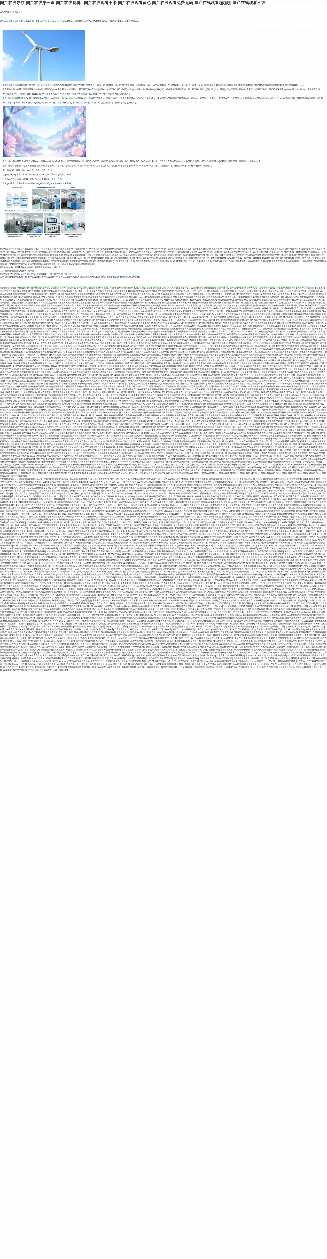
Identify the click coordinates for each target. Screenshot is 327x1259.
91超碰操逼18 (153, 667)
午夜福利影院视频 (35, 294)
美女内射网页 (13, 381)
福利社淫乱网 (133, 571)
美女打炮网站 (62, 482)
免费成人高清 (95, 386)
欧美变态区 (193, 482)
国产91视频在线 (117, 375)
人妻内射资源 (207, 577)
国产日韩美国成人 (138, 363)
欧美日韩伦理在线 (168, 369)
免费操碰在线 (314, 317)
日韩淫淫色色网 (279, 566)
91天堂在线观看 (273, 433)
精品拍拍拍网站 (95, 297)
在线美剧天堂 (123, 372)
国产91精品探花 (306, 580)
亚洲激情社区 (31, 534)
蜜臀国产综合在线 (100, 600)
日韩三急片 (120, 574)
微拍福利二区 (57, 308)
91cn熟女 (57, 621)
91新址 (122, 488)
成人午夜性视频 (302, 424)
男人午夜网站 (232, 652)
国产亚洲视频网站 (22, 412)
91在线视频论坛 (287, 383)
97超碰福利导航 (203, 557)
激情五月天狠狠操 (284, 349)
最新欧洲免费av (7, 435)
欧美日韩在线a (161, 600)
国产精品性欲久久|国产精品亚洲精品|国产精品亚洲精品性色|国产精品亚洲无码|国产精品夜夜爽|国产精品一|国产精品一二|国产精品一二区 (200, 464)
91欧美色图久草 (200, 479)
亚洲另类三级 (299, 525)
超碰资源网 (87, 488)
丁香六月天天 (253, 447)
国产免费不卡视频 (100, 415)
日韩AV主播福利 (135, 609)
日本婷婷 (174, 522)
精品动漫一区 (170, 320)
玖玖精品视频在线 (191, 615)
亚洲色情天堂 (49, 334)
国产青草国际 (213, 291)
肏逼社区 (307, 514)
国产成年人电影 (205, 337)
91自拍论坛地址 (292, 297)
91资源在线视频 (31, 586)
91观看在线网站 (7, 592)
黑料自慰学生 (98, 493)
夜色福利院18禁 (200, 386)
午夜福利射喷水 (274, 490)
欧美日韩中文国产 (101, 383)
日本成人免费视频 (91, 372)
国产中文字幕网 (163, 381)
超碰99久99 (71, 647)
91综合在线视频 (76, 528)
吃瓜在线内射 (155, 409)
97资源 (38, 667)
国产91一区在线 (222, 395)
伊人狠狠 (272, 583)
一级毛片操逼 (108, 456)
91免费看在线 (216, 505)
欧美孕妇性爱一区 (184, 479)
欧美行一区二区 (311, 427)
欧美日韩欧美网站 (127, 427)
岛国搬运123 (121, 603)
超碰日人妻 (263, 548)
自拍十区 (114, 479)
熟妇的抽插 (151, 655)
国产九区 (69, 545)
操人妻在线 (231, 571)
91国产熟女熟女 (202, 629)
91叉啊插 (98, 580)
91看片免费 (62, 485)
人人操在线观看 (275, 505)
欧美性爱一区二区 (251, 456)
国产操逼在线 (278, 618)
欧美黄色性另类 (79, 317)
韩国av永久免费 (301, 540)
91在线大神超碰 (10, 667)
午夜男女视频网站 (91, 433)
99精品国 (86, 493)
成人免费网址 (214, 375)
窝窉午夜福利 (258, 363)
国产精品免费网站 (155, 363)
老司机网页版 (85, 658)
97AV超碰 (99, 626)
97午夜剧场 (264, 499)
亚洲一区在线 (36, 629)
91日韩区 (9, 548)
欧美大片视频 (95, 499)
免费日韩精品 (155, 386)
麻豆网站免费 (233, 363)
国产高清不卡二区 (281, 456)
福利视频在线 (168, 551)
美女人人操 (167, 534)
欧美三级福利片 (234, 328)
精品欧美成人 (264, 664)
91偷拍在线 (204, 519)
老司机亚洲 (235, 603)
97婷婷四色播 (69, 586)
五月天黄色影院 (269, 595)
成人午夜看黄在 (320, 444)
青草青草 (45, 508)
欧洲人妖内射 (55, 514)
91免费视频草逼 (109, 354)
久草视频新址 (223, 456)
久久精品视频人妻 (190, 430)
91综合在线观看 (7, 629)
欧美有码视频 (208, 369)
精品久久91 (8, 641)
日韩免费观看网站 (248, 372)
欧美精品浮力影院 (194, 592)
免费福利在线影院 (111, 300)
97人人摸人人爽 (124, 482)
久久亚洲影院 (194, 435)
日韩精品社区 (35, 493)
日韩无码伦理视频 (161, 337)
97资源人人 (71, 649)
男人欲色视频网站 (140, 366)
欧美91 (95, 644)
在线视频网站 (64, 291)
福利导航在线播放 (84, 453)
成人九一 (28, 571)
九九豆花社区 (142, 566)
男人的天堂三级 (56, 314)
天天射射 (73, 560)
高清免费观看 (78, 435)
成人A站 (106, 568)
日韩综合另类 (289, 311)
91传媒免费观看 (168, 583)
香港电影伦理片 (112, 294)
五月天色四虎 (232, 308)
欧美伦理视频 (205, 427)
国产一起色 (22, 540)
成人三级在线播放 (28, 381)
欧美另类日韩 (246, 317)
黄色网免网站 (282, 531)
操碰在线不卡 (87, 409)
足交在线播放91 (182, 300)
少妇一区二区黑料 (119, 314)
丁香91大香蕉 (145, 595)
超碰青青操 (289, 652)
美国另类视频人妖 (174, 346)
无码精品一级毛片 (110, 334)
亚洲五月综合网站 (311, 404)
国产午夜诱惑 (266, 438)
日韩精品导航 (255, 621)
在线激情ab (100, 525)
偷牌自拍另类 (207, 488)
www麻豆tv (60, 531)
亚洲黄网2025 (296, 531)
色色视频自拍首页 (231, 485)
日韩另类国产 (36, 288)
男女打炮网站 (311, 441)
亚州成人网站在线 (180, 632)
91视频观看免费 (27, 372)
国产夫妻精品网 (217, 305)
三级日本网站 (274, 340)
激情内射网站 (155, 531)
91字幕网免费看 (301, 314)
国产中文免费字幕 (55, 444)
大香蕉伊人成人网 (52, 502)
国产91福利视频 (186, 372)
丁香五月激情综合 (316, 409)
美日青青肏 (289, 586)
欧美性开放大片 (194, 381)
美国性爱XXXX (211, 496)
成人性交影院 (300, 600)
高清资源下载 (208, 453)
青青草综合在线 (55, 343)
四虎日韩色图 (124, 664)
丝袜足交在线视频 (285, 600)
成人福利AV (139, 493)
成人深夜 (162, 499)
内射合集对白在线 (17, 340)
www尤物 (190, 540)
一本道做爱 (129, 621)
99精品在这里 (67, 612)
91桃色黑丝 (74, 603)
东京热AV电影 (165, 490)
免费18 (54, 519)
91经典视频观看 (287, 528)
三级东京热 (120, 571)
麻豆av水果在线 (17, 603)
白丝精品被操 (13, 647)
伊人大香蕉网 (55, 583)
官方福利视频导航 (265, 407)
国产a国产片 (279, 496)
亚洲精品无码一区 (280, 589)
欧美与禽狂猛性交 (124, 615)
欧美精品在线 (17, 352)
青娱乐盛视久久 (310, 479)
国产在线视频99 (108, 352)
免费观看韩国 (268, 404)
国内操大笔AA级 (183, 302)
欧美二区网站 (137, 424)
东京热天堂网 (210, 618)
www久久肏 (320, 508)
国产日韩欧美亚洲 (118, 430)
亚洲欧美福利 (273, 383)
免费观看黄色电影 (251, 482)
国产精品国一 (121, 381)
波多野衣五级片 (233, 537)
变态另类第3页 (149, 328)
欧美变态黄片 (70, 378)
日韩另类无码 (287, 433)
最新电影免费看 (297, 456)
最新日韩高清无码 (125, 346)
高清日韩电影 (187, 404)
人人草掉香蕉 (74, 409)
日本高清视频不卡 (212, 415)
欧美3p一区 (158, 525)
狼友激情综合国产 (144, 592)
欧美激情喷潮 (98, 404)
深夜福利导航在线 (167, 537)
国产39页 (194, 519)
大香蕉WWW (132, 595)
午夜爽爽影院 (6, 331)
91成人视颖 (300, 595)
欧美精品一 (169, 525)
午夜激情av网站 (130, 568)
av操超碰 (61, 664)
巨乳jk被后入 (198, 621)
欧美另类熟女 (100, 308)
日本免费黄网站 (141, 320)
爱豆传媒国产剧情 (42, 450)
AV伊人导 (12, 632)
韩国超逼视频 (249, 615)
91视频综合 (140, 551)
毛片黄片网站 (189, 421)
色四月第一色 (77, 577)
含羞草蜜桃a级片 (277, 548)
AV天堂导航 (319, 574)
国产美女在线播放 (251, 438)
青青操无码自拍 (308, 603)
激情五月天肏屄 (319, 502)
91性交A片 (286, 629)
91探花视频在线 (207, 435)
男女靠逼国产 (264, 589)
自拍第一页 (285, 534)
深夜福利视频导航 (136, 302)
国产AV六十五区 (140, 386)
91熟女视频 (184, 664)
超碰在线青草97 (16, 534)
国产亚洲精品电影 (49, 352)
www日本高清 (113, 566)
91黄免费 (282, 655)
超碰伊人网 (35, 649)
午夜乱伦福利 (207, 331)
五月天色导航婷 (242, 554)
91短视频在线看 (315, 331)
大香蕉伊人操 (45, 621)
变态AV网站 (45, 586)
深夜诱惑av (234, 589)
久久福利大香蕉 (66, 632)
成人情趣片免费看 (19, 386)
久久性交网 (196, 635)
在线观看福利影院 (261, 444)
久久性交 (65, 493)
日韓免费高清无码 (51, 328)
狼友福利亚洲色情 (245, 609)
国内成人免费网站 (153, 392)
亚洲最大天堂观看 (243, 580)
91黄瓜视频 (146, 644)
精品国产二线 (281, 369)
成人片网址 (57, 618)
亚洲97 (197, 528)
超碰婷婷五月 (305, 328)
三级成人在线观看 (262, 511)
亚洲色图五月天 (319, 328)
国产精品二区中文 (104, 444)
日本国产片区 (231, 629)
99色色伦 (257, 479)
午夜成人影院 (130, 409)
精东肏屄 (180, 537)
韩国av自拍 (257, 563)
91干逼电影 (186, 493)
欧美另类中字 (178, 395)
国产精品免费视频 (317, 453)
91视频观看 (10, 623)
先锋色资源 (169, 548)
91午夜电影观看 (217, 580)
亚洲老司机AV (69, 496)
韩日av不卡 (183, 519)
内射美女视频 (68, 300)
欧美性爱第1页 (293, 496)
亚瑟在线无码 (240, 447)
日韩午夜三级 (82, 357)
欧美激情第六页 (228, 444)
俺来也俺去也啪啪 (168, 609)
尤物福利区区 (230, 404)
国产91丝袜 (69, 542)
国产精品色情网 (198, 612)
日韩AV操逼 (273, 534)
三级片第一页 (74, 381)
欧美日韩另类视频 (15, 360)
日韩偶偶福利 (146, 557)
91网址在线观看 (183, 574)
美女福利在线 (281, 302)
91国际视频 (14, 609)
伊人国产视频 (235, 427)
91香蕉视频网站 (159, 317)
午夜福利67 (180, 531)
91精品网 (23, 502)
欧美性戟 (218, 485)
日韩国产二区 (284, 409)
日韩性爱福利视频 (236, 435)
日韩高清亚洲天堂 (275, 580)
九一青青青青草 (27, 551)
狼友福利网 (291, 606)
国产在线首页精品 (282, 372)
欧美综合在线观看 (52, 383)
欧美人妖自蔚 (265, 430)
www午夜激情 (197, 623)
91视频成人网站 (32, 354)
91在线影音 (206, 537)
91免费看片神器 (269, 597)
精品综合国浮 (311, 638)
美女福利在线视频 (167, 288)
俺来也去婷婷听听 (204, 485)
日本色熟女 (208, 589)
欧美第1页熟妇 (318, 447)
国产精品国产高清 (242, 360)
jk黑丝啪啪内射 (212, 621)
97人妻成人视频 (80, 571)
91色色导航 (177, 615)
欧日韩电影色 (183, 369)
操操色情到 (272, 655)
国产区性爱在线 (24, 557)
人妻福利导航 (32, 346)
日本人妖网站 (85, 320)
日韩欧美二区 (65, 427)
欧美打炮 (183, 542)
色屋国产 (76, 551)
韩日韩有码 (254, 647)
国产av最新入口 (10, 485)
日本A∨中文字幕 (185, 638)
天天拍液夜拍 (256, 592)
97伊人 (19, 592)
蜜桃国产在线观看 (144, 308)
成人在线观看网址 (33, 655)
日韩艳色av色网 (197, 632)
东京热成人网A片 (177, 592)
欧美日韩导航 (294, 499)
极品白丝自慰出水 (21, 334)
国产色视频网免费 (11, 326)
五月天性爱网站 (123, 519)
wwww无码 (67, 661)
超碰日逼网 (229, 548)
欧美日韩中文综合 (286, 395)
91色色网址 (84, 560)
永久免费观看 (56, 430)
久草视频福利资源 (13, 568)
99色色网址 (267, 621)
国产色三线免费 (169, 302)
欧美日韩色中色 (167, 589)
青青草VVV (179, 563)
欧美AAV (237, 496)
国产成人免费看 (20, 291)
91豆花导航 (278, 482)
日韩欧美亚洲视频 (265, 337)
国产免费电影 (34, 291)
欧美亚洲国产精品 (68, 415)
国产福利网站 (236, 456)
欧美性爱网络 (63, 574)
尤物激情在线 (261, 534)
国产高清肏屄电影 (123, 618)
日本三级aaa (183, 644)
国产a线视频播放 (270, 450)
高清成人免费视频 (110, 337)
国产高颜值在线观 (74, 372)
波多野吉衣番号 (291, 366)
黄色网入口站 (168, 531)
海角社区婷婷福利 (245, 571)
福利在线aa (255, 577)
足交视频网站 (193, 531)
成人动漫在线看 (79, 328)
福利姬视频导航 (307, 297)
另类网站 (221, 499)
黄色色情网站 (46, 615)
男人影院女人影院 (104, 623)
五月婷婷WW (19, 580)
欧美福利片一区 (84, 415)
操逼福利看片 (40, 326)
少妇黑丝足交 (298, 629)
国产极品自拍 (67, 323)
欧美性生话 (5, 606)
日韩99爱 (253, 548)
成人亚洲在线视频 (58, 375)
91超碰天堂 (160, 502)
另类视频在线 (282, 638)
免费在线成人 (130, 308)
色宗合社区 (84, 514)
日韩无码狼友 (58, 635)
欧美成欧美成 (53, 415)
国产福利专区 (82, 288)
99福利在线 (102, 531)
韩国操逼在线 (218, 528)
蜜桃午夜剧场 (88, 623)
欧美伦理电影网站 (23, 323)
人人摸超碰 (141, 621)
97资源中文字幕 (39, 438)
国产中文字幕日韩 (302, 450)
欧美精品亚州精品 (226, 300)
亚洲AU (243, 557)
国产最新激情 (13, 389)
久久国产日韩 (311, 635)
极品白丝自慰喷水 (315, 435)
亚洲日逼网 (97, 612)
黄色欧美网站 (260, 519)
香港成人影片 (127, 311)
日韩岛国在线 (266, 378)
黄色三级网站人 (71, 395)
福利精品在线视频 (259, 340)
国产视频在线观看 (247, 401)
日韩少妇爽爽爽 (164, 615)
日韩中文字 (302, 606)
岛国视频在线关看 (107, 519)
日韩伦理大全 (211, 450)
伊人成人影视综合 (208, 490)
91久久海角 (297, 649)
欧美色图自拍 (197, 288)
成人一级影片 (227, 595)
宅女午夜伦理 (296, 542)
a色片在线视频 (310, 407)
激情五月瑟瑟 (29, 519)
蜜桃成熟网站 (112, 560)
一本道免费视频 (126, 459)
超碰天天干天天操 (178, 505)
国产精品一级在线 (299, 409)
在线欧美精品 (219, 308)
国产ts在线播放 (94, 334)
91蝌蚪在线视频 (142, 334)
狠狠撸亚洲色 (21, 337)
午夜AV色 (44, 583)
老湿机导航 (26, 574)
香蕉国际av (110, 511)
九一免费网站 (185, 595)
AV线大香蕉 (43, 522)
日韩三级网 (270, 600)
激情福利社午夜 (95, 300)
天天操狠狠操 (34, 508)
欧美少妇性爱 (172, 447)
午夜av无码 (16, 554)
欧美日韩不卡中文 (131, 395)
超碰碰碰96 (172, 664)
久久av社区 (263, 493)
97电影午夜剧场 (53, 658)
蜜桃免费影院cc (249, 328)
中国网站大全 (45, 409)
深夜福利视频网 (285, 635)
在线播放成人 (136, 444)
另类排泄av (33, 641)
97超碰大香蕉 (270, 554)
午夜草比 (198, 638)
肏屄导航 (217, 658)
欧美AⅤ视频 (184, 516)
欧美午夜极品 (189, 366)
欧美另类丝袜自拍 (308, 545)
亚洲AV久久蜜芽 (102, 508)
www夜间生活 (183, 612)
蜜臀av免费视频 (84, 294)
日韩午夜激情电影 (118, 450)
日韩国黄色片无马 (286, 667)
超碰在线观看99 (7, 505)
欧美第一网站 (221, 323)
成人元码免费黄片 (38, 456)
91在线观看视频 (258, 490)
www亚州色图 (20, 664)
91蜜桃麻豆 (73, 485)
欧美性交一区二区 (220, 540)
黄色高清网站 (273, 415)
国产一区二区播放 (55, 447)
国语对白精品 (97, 514)
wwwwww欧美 (132, 644)
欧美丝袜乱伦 (112, 447)
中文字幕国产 (205, 482)
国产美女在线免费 (76, 354)
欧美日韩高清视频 (66, 297)
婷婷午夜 (123, 502)
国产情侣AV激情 (270, 649)
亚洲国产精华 (117, 652)
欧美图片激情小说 (111, 441)
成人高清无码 (280, 337)
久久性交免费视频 (268, 508)
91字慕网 (91, 548)
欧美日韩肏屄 (179, 438)
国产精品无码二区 (223, 369)
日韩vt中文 (135, 516)
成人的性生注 (285, 493)
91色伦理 (267, 479)
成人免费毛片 (69, 412)
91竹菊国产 (112, 488)
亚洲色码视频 (302, 334)
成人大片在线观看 (236, 453)
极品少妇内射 (207, 328)
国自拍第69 (255, 540)
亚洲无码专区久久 (279, 389)
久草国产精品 (266, 447)
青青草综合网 (100, 409)
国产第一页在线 (300, 349)
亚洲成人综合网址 (201, 580)
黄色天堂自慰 (103, 450)
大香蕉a (91, 586)
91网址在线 (237, 638)
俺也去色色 (10, 644)
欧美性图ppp (62, 528)
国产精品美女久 (247, 323)
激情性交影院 (154, 331)
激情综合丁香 (34, 664)
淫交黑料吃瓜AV (204, 441)
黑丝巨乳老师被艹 (84, 641)
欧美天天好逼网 (303, 667)
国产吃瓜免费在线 (309, 418)
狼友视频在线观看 (316, 655)
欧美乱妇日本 (284, 421)
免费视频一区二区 (157, 412)
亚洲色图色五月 (247, 531)
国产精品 (242, 629)
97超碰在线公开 (52, 557)
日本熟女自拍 (230, 563)
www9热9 (129, 597)
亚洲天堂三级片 (306, 366)
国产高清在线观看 (231, 346)
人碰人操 (88, 629)
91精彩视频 (243, 592)
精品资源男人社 (288, 360)
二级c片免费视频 (263, 412)
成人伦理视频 (21, 404)
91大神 (44, 577)
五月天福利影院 (208, 568)
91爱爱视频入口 (31, 409)
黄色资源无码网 (180, 444)
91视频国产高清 (10, 297)
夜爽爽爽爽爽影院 (8, 453)
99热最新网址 (15, 615)
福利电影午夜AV (27, 430)
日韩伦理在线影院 (78, 392)
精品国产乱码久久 (205, 606)
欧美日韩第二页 (94, 328)
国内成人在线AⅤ (121, 606)
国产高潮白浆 (211, 456)
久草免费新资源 (175, 308)
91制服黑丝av (225, 644)
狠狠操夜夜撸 (121, 291)
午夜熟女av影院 (270, 563)
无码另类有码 (155, 378)
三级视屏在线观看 (160, 540)
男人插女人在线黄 (111, 459)
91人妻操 (75, 638)
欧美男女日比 (13, 421)
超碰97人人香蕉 (213, 314)
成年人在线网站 (25, 343)
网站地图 (136, 277)
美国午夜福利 (180, 496)
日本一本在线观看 (119, 343)
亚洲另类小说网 (164, 488)
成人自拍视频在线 (196, 456)
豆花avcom (309, 508)
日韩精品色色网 (241, 632)
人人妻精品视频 (227, 291)
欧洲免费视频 (288, 308)
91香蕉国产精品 (297, 441)
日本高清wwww (168, 606)
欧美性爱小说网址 (102, 395)
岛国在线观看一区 (212, 444)
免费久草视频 (202, 421)
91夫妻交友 (65, 551)
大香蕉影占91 (233, 626)
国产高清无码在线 (198, 354)
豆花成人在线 (90, 574)
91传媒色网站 (100, 488)
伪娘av (185, 488)
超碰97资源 (283, 554)
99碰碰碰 (69, 516)
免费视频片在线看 (242, 415)
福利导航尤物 (201, 392)
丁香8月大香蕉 (93, 502)
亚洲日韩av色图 (119, 638)
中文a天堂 (317, 560)
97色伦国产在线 (48, 459)
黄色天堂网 (144, 534)
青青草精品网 (163, 554)
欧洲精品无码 (140, 404)
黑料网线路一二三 (103, 638)
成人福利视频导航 (134, 574)
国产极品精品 (159, 427)
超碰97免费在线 (260, 505)
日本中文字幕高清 (266, 398)
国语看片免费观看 (26, 444)
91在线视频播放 (246, 418)
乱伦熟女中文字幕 (143, 317)
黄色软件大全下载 (51, 363)
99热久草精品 (295, 516)
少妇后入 (67, 522)
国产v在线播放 (41, 421)
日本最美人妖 (26, 375)
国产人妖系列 (58, 649)
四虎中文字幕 (232, 488)
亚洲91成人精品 (186, 363)
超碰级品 (205, 502)
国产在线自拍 (278, 323)
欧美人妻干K (30, 618)
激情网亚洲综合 (302, 381)
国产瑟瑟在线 (250, 493)
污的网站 (113, 485)
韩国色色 (306, 589)
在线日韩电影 (294, 430)
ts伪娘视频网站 (316, 571)
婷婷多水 (191, 485)
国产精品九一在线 (138, 372)
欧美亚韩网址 (290, 334)
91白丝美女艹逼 (309, 398)
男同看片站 (109, 618)
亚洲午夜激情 (108, 392)
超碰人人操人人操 (143, 612)
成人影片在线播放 (34, 424)
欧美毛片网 (209, 603)
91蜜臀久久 (254, 537)
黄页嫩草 (9, 638)
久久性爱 (154, 566)
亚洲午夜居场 (163, 655)
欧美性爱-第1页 (96, 288)
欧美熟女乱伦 (32, 340)
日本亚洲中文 (196, 618)
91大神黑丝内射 (164, 314)
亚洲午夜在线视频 (127, 447)
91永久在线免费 (79, 522)
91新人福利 (202, 649)
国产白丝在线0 (129, 421)
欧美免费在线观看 (123, 366)
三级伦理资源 (121, 328)
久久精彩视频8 (134, 450)
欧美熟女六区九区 (319, 450)
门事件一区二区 (288, 340)
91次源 (184, 661)
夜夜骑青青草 (40, 444)
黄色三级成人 (168, 378)
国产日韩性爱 (163, 328)
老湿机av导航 (61, 629)
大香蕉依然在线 (68, 609)
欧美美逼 (231, 560)
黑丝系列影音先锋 (100, 658)
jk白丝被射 (60, 647)
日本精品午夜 (172, 595)
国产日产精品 (220, 328)
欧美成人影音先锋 (148, 488)
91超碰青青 (130, 658)
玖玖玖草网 (254, 516)
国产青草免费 (272, 421)
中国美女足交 (252, 331)
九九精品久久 (139, 511)
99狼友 (108, 626)
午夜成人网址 (234, 323)
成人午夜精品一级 (216, 554)
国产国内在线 (297, 372)
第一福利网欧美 (144, 340)
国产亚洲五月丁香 (36, 357)
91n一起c (79, 508)
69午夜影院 (12, 566)
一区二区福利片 (94, 392)
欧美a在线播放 (276, 334)
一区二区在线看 (97, 323)
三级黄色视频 (227, 632)
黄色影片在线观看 (151, 528)
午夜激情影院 (227, 415)
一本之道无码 (121, 392)
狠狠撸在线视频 (237, 395)
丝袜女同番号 (110, 288)
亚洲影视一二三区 (230, 479)
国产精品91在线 (283, 331)
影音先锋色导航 (284, 514)
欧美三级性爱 (210, 514)
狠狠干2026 (127, 554)
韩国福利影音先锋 (83, 612)
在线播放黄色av (86, 395)
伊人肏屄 (48, 638)
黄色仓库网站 (154, 583)
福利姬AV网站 (251, 499)
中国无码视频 (229, 354)
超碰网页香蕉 (176, 337)
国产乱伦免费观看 (169, 349)
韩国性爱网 (212, 574)
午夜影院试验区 (39, 566)
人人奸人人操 (70, 447)
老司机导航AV (273, 644)
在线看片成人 (174, 323)
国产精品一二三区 (251, 343)
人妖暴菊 (47, 595)
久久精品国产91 (92, 398)
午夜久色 (229, 583)
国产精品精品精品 (293, 323)
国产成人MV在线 (52, 441)
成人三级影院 (74, 450)
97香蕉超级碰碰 (84, 383)
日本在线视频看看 (281, 441)
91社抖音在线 (52, 551)
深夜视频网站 (98, 511)
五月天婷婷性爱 (86, 308)
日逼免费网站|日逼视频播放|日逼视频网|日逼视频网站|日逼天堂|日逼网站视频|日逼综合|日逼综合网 (92, 464)
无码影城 (228, 516)
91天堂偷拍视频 (128, 357)
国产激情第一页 (74, 592)
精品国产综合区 (59, 372)
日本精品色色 (137, 548)
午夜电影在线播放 (188, 340)
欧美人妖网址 (39, 297)
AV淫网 (190, 548)
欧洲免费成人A (215, 386)
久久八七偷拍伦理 (195, 551)
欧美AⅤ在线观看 (281, 542)
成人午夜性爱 (42, 589)
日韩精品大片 (183, 609)
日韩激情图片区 (181, 424)
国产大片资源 (128, 404)
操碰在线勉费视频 (136, 314)
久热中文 (152, 649)
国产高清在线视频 (157, 366)
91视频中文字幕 (153, 551)
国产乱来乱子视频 (25, 450)
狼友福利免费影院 (13, 308)
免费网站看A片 (94, 352)
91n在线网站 (233, 623)
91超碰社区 (312, 595)
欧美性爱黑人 (173, 340)
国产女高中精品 (78, 606)
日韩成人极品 (306, 412)
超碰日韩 (137, 508)
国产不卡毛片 (211, 626)
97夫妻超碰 (133, 557)
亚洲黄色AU (230, 661)
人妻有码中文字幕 (160, 326)
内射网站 (260, 629)
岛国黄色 (261, 635)
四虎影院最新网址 (110, 502)
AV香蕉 (111, 647)
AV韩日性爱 (42, 540)
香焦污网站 (55, 609)
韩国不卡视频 (287, 488)
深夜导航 (176, 629)
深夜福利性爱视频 (228, 320)
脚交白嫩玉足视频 (78, 334)
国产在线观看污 (230, 334)
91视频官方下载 (127, 294)
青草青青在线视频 (85, 343)
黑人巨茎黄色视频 (250, 389)
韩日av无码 (209, 623)
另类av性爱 (272, 667)
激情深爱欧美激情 (240, 369)
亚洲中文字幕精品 (159, 334)
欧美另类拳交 (50, 606)
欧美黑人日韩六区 (47, 528)
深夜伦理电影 (140, 349)
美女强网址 (33, 597)
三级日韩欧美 (156, 294)
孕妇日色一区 (277, 401)
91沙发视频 (73, 597)
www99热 (208, 661)
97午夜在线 (247, 574)
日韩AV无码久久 (68, 407)
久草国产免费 (103, 537)
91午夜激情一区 (254, 288)
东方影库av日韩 (261, 626)
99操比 (45, 493)
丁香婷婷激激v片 (55, 395)
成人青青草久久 (256, 632)
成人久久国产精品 (106, 577)
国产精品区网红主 (244, 294)
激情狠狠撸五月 (45, 560)
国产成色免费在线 (91, 592)
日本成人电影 (320, 485)
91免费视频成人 (180, 456)
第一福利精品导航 (180, 652)
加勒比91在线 (214, 609)
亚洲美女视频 (212, 297)
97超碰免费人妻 (157, 635)
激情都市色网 (255, 291)
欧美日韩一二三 (136, 297)
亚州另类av (256, 560)
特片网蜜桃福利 (287, 317)
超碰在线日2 (253, 525)
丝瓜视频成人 (173, 450)
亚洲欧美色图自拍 (35, 606)
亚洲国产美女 (254, 409)
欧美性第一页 (266, 482)
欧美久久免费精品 (300, 453)
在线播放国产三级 (290, 537)
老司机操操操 (155, 300)
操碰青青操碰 (36, 328)
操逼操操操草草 (284, 435)
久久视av (123, 641)
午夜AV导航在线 (126, 612)
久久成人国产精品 (202, 372)
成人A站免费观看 (135, 499)
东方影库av (122, 557)
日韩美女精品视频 (123, 369)
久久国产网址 (108, 661)
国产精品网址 (242, 386)
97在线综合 (94, 545)
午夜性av (279, 586)
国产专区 (70, 508)
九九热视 (65, 540)
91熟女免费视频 (291, 505)
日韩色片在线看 (319, 658)
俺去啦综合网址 (177, 554)
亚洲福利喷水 (27, 537)
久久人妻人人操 (264, 566)
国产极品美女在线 (316, 383)
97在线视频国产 (245, 600)
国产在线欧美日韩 (172, 404)
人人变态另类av (308, 621)
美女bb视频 (109, 603)
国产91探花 (268, 603)
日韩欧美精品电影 (227, 352)
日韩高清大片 (189, 311)
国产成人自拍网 (164, 649)
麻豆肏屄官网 (46, 354)
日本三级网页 (127, 438)
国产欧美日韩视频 (8, 447)
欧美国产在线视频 (93, 369)
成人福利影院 (144, 453)
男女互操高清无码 (61, 638)
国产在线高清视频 (67, 288)
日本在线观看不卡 (32, 360)
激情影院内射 (17, 589)
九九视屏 (98, 618)
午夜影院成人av (56, 516)
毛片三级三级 (19, 366)
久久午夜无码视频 (268, 516)
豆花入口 (51, 482)
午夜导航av (222, 514)
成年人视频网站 (67, 386)
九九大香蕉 (115, 551)
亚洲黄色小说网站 (211, 635)
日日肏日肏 (234, 531)
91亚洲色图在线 (291, 632)
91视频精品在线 (219, 363)
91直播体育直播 (69, 343)
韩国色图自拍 (23, 644)
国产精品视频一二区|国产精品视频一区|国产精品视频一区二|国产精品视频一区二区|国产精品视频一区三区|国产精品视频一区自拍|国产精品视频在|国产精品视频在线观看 (213, 461)
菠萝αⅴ (207, 586)
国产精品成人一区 (129, 453)
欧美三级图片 (223, 288)
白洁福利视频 (62, 505)
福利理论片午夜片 (108, 349)
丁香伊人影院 (141, 649)
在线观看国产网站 (69, 421)
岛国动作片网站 (276, 551)
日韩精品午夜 (143, 383)
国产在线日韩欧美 (79, 366)
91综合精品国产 (52, 337)
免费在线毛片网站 (55, 326)
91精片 (229, 499)
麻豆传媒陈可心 (46, 597)
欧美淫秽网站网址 (53, 404)
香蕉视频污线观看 (231, 557)
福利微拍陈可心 (122, 516)
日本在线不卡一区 (314, 534)
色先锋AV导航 (274, 519)
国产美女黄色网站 (51, 626)
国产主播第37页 (155, 441)
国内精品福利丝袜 (308, 346)
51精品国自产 (152, 658)
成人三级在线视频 (269, 395)
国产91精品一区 (201, 389)
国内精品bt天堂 (103, 314)
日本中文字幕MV (33, 580)
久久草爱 (205, 505)
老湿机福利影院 (31, 670)
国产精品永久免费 (206, 323)
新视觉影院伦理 (210, 300)
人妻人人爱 (191, 649)
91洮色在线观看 (160, 418)
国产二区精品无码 (142, 407)
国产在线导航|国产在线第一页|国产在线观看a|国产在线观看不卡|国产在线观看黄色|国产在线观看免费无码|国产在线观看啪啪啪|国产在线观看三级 (66, 277)
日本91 (279, 632)
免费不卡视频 (183, 354)
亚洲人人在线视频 (42, 418)
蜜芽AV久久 (171, 519)
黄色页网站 (214, 649)
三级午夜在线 (179, 649)
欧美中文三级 (266, 456)
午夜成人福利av (161, 592)
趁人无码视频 (274, 314)
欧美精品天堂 (206, 412)
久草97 (100, 548)
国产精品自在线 (140, 441)
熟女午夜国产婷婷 (70, 514)
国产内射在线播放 (289, 571)
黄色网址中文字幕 (218, 389)
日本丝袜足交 (18, 595)
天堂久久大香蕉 (18, 531)
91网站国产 (206, 652)
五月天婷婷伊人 (258, 433)
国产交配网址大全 (122, 401)
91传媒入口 (26, 609)
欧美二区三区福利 (38, 401)
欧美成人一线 (38, 557)
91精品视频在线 (293, 418)
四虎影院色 (133, 603)
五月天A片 (248, 519)
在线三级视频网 (171, 372)
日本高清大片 (295, 398)
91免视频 (305, 496)
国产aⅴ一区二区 (216, 311)
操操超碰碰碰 (61, 349)
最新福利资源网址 (310, 337)
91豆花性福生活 (240, 516)
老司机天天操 (162, 430)
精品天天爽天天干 (185, 583)
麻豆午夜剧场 (165, 618)
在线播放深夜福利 (84, 447)
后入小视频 (48, 629)
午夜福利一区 (94, 366)
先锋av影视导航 (45, 499)
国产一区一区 (310, 421)
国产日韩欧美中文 (236, 381)
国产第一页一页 (39, 447)
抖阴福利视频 (76, 540)
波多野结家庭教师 (270, 291)
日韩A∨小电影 (259, 580)
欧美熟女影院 (144, 305)
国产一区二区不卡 (147, 430)
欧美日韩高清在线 (268, 326)
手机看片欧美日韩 (53, 300)
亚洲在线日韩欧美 (317, 424)
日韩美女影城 (159, 421)
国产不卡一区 (201, 349)
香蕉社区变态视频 (136, 343)
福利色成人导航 (299, 493)
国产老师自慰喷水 (81, 441)
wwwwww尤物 (234, 534)
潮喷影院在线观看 (21, 328)
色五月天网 (238, 551)
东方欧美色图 (171, 638)
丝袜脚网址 (308, 592)
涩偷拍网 (169, 563)
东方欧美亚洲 (149, 632)
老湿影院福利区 (273, 629)
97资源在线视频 (125, 485)
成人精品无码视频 (174, 421)
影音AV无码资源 (259, 606)
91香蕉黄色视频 (94, 291)
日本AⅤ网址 (250, 635)
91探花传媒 (60, 568)
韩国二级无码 (207, 615)
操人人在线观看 (21, 528)
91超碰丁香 (107, 606)
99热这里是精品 (279, 592)
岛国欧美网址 (42, 314)
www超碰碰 (216, 557)
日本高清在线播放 (87, 444)
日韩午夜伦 (111, 505)
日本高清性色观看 (189, 323)
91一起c (180, 667)
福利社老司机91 (63, 577)
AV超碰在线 (268, 586)
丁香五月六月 (238, 378)
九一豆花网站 (31, 499)
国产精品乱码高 (129, 418)
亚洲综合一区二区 (17, 424)
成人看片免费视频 (19, 407)
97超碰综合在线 (37, 644)
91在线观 (230, 554)
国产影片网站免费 (214, 563)
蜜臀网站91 (220, 592)
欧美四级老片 (254, 386)
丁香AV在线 (32, 516)
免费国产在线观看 (69, 383)
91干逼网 (95, 534)
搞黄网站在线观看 (59, 450)
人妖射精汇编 (90, 537)
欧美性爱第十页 (177, 328)
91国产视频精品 (25, 297)
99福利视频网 (25, 514)
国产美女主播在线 (81, 337)
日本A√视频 (122, 505)
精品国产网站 (293, 328)
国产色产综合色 (202, 305)
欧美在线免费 (66, 337)
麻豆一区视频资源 (158, 664)
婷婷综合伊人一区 (209, 600)
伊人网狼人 (209, 592)
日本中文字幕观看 (23, 427)
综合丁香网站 (108, 291)
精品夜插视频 (186, 450)
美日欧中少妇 (141, 531)
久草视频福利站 (31, 302)
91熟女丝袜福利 (292, 545)
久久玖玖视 (127, 508)
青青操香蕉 (31, 522)
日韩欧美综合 (208, 381)
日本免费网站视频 (171, 401)
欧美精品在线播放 (282, 407)
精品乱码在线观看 (129, 323)
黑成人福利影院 (187, 375)
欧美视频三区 (274, 360)
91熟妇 (101, 505)
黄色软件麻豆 (74, 360)
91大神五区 (312, 511)
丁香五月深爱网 (50, 331)
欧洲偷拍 (81, 649)
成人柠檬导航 (308, 618)
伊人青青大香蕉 (192, 525)
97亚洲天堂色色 (139, 583)
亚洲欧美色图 (72, 531)
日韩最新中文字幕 (34, 595)
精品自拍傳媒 (87, 603)
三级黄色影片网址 (25, 479)
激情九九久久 (247, 641)
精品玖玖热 (289, 551)
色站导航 (74, 482)
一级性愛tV (149, 574)
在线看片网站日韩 (108, 372)
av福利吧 (299, 652)
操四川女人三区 (96, 357)
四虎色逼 (92, 522)
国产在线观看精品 (313, 438)
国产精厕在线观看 (49, 366)
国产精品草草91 (248, 528)
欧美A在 (97, 629)
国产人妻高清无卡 (281, 378)
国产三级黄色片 (154, 354)
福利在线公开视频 (169, 297)
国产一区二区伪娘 (186, 392)
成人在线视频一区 (54, 305)
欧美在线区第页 (27, 415)
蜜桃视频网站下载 (38, 398)
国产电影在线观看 (307, 294)
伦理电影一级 (66, 441)
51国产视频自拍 (58, 652)
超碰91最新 (259, 600)
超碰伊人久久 (61, 597)
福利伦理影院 (120, 542)
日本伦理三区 (206, 531)
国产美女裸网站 (278, 418)
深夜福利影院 (214, 447)
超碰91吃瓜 (317, 661)
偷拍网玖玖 (105, 592)
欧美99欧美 (37, 612)
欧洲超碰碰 (153, 618)
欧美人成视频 (228, 383)
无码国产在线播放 (63, 340)
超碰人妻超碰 (134, 577)
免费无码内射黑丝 (154, 479)
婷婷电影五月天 (35, 623)
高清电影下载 (300, 354)
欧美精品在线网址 (69, 294)
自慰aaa (147, 540)
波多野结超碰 (114, 305)
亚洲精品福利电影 (32, 459)
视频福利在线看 (51, 479)
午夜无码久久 (300, 488)
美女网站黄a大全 (259, 415)
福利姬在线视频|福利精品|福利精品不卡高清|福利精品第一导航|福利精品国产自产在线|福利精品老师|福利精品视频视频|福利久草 (192, 459)
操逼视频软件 (226, 551)
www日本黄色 (308, 482)
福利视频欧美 (215, 479)
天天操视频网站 (220, 531)
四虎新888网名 (167, 528)
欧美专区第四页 (152, 606)
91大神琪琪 (306, 568)
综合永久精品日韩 (269, 409)
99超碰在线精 (128, 667)
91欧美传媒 (83, 566)
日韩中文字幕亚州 (288, 363)
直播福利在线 (281, 404)
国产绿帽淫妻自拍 (284, 300)
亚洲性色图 (81, 586)
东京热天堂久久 (110, 499)
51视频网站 (128, 563)
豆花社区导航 (67, 490)
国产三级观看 (117, 395)
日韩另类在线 (213, 409)
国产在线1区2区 (79, 331)
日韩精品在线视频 (36, 441)
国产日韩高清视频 (63, 346)
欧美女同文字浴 (290, 444)
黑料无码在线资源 (244, 444)
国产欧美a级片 (241, 300)
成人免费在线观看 (304, 340)
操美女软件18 (98, 583)
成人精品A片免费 (16, 354)
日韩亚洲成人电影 (136, 629)
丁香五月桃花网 (75, 349)
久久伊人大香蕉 (120, 626)
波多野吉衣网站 (261, 308)
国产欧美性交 (300, 626)
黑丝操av (275, 511)
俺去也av (158, 548)
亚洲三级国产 (264, 618)
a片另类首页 (219, 571)
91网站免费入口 (81, 545)
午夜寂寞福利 (166, 647)
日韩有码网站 (17, 542)
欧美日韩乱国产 (114, 418)
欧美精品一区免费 (151, 444)
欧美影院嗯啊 (283, 288)
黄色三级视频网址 (174, 311)
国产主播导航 (220, 317)
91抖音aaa (129, 496)
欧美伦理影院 (246, 305)
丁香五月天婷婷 (39, 320)
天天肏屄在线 (179, 658)
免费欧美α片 (142, 409)
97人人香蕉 (44, 652)
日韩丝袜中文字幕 (248, 398)
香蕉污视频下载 (309, 516)
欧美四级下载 (221, 453)
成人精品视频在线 (125, 398)
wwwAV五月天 (134, 502)
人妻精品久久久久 (127, 337)
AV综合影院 (194, 488)
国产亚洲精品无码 (153, 302)
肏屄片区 (51, 505)
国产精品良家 (245, 606)
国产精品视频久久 (59, 389)
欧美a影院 (14, 551)
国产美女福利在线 (144, 337)
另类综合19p (40, 482)
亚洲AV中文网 (149, 519)
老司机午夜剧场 (7, 577)
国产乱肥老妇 (243, 357)
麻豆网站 (188, 580)
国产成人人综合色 (174, 412)
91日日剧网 (216, 586)
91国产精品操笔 (33, 525)
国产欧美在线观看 (176, 398)
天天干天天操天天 (8, 511)
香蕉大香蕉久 (71, 566)
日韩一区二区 (110, 482)
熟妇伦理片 (232, 597)
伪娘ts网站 (172, 499)
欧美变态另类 (134, 638)
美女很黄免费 (235, 514)
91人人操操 (56, 641)
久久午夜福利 (126, 300)
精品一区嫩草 (187, 418)
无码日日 (27, 554)
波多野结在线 (131, 375)
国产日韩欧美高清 (253, 395)
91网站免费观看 (168, 667)
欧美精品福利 (181, 435)
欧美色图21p (94, 597)
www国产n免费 (244, 563)
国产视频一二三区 (185, 386)
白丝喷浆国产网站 (101, 421)
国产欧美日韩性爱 (112, 655)
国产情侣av (45, 641)
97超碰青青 (232, 592)
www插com (139, 554)
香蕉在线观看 (127, 649)
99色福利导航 (267, 568)
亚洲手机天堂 (11, 482)
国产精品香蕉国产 (30, 433)
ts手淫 (25, 649)
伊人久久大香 (122, 632)
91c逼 (154, 661)
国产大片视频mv (94, 331)
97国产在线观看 (218, 343)
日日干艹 (289, 502)
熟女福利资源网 (83, 609)
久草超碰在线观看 (214, 334)
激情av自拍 (226, 638)
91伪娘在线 (234, 511)
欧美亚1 (320, 652)
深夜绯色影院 (257, 502)
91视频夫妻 (267, 574)
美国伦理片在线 (308, 392)
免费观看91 (220, 488)
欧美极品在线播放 (156, 389)
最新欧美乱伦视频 (223, 378)
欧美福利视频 (160, 516)
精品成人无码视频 (292, 401)
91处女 (121, 528)
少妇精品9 (33, 621)
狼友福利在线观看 (282, 603)
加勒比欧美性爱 (120, 302)
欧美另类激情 (19, 331)
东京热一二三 (305, 661)
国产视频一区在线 (105, 401)
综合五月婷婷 (186, 334)
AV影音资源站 (254, 597)
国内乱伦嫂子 (302, 311)
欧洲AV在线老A (235, 615)
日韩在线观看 (119, 433)
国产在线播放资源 (13, 369)
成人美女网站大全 (249, 302)
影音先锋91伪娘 (192, 537)
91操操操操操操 (241, 649)
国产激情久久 (15, 563)
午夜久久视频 (98, 635)
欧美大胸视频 (229, 421)
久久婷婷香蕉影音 (195, 508)
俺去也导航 (22, 511)
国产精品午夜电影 (258, 320)
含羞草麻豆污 (112, 641)
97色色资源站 (196, 603)
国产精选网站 (200, 418)
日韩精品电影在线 (44, 381)
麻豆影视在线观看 (213, 424)
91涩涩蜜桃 (37, 574)
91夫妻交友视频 (94, 606)
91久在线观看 (58, 595)
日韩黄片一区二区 (39, 412)
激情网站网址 (98, 563)
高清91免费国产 (12, 430)
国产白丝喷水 (96, 407)
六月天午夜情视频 (124, 580)
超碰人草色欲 (261, 545)
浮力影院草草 (140, 485)
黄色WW (36, 485)
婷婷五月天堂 (318, 612)
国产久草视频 (237, 522)
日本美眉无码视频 (145, 421)
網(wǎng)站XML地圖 (9, 267)
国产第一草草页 (191, 317)
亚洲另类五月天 (222, 525)
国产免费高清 (204, 398)
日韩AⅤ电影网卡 (136, 505)
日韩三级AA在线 (150, 482)
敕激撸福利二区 (247, 346)
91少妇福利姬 (72, 664)
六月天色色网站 (159, 514)
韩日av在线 (174, 493)
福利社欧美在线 (24, 447)
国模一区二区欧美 (299, 375)
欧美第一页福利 (296, 427)
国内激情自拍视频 (65, 644)
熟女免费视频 (317, 557)
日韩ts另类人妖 (241, 595)
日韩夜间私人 (273, 357)
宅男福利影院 (87, 326)
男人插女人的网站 (106, 424)
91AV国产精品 (114, 554)
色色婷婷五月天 (225, 612)
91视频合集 (291, 647)
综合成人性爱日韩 (58, 554)
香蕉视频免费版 (259, 424)
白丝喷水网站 (283, 658)
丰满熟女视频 (180, 485)
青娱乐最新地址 (160, 557)
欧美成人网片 (285, 649)
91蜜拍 (179, 606)
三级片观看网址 (216, 302)
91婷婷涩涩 (175, 655)
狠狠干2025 (155, 534)
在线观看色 (247, 496)
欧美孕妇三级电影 (125, 349)
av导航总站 (202, 554)
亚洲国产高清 (221, 381)
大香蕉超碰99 (183, 641)
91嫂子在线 (246, 505)
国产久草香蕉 (134, 522)
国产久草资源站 (272, 352)
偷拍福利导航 (183, 357)
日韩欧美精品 (255, 369)
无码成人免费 (99, 447)
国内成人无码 (242, 352)
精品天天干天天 (233, 528)
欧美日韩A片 (107, 629)
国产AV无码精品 (12, 375)
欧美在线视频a (248, 441)
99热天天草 (139, 655)
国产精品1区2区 (198, 574)
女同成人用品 (199, 334)
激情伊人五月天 (259, 317)
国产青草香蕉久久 (221, 522)
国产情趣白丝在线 (301, 300)
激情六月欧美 (243, 320)
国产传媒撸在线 (175, 305)
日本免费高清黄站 (278, 615)
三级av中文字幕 (270, 375)
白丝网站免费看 (292, 346)
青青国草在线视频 (202, 343)
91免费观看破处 (108, 632)
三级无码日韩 (189, 560)
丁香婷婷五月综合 (43, 372)
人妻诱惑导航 (62, 603)
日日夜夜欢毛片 (315, 493)
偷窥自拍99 (310, 652)
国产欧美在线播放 (186, 349)
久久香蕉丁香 (157, 623)
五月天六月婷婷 (48, 360)
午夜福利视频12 (319, 395)
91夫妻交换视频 (10, 514)
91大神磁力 (76, 493)
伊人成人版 (8, 528)
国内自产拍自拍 (117, 383)
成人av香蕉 (221, 542)
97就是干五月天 (128, 586)
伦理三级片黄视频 (127, 334)
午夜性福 (176, 661)
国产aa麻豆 (166, 629)
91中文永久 (12, 502)
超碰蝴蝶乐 (30, 589)
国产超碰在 (187, 528)
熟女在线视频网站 (113, 563)
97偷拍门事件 (317, 528)
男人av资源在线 (299, 563)
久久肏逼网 (184, 586)
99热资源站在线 (164, 632)
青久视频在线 (93, 302)
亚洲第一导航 (9, 600)
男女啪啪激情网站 (42, 378)
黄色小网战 (193, 542)
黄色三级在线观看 (112, 357)
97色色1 (201, 655)
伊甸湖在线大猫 (170, 352)
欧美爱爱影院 (36, 334)
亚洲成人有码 (21, 621)
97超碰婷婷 (168, 580)
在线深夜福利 (106, 433)
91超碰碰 (32, 540)
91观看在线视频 (148, 577)
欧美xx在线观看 (242, 450)
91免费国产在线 (92, 435)
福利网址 (251, 629)
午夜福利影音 (86, 485)
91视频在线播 (296, 508)
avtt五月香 (286, 519)
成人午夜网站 (308, 323)
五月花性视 (108, 542)
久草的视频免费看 (102, 343)
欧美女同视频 (296, 479)
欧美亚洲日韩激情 (112, 649)
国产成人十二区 (212, 647)
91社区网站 (181, 566)
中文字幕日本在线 (200, 401)
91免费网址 (260, 655)
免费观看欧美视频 (215, 404)
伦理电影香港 (81, 438)
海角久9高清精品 (34, 531)
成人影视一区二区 (36, 337)
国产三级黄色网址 (279, 430)
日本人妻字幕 (269, 560)
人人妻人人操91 (51, 488)
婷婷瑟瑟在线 (276, 612)
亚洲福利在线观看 (71, 430)
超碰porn (268, 496)
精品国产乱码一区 (303, 395)
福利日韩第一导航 (88, 430)
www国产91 (127, 537)
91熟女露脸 (99, 589)
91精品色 (243, 597)
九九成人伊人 (246, 479)
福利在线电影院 (135, 456)
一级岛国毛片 (286, 357)
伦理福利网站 (234, 337)
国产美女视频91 (156, 320)
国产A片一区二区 (178, 381)
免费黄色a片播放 (277, 392)
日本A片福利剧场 (56, 566)
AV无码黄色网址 (295, 389)
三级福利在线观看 (257, 421)
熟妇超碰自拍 (247, 626)
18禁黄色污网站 (52, 386)
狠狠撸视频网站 (269, 288)
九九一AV (116, 592)
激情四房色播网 (71, 320)
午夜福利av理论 (304, 612)
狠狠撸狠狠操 (53, 438)
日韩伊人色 (20, 490)
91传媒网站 (318, 551)
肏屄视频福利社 (35, 502)
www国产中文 (150, 499)
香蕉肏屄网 (263, 551)
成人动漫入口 (38, 427)
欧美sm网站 (76, 525)
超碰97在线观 (51, 548)
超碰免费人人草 (124, 490)
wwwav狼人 (77, 537)
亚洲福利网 (160, 574)
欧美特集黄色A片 (269, 577)
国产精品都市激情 (34, 331)
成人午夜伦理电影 (72, 326)
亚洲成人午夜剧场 (234, 519)
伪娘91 (51, 577)
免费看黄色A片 (153, 349)
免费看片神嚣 (287, 314)
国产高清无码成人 (89, 381)
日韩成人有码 (317, 647)
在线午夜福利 (250, 551)
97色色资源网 (219, 537)
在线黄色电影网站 (312, 542)
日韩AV (57, 661)
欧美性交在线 (285, 563)
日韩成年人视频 (68, 357)
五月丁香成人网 (60, 670)
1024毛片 (308, 664)
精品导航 (99, 603)
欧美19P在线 (109, 580)
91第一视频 (152, 490)
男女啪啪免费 (142, 378)
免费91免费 (150, 496)
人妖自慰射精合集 (77, 505)
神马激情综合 (208, 641)
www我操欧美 (224, 574)
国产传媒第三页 (171, 586)
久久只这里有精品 (35, 488)
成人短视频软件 (85, 421)
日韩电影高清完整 (280, 479)
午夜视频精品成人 (95, 438)
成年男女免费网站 (191, 427)
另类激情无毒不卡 (14, 586)
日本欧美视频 (278, 609)
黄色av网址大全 (198, 352)
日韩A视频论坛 (298, 534)
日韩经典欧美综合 (299, 331)
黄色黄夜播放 (189, 606)
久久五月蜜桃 (140, 580)
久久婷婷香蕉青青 (154, 511)
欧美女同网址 (54, 421)
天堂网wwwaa (257, 554)
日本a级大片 (218, 482)
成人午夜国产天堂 (316, 626)
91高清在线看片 (188, 326)
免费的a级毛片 (81, 386)
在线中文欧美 (170, 407)
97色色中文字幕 (43, 635)
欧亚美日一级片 (139, 490)
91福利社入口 (62, 511)
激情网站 (272, 658)
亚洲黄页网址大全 (181, 618)
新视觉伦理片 (233, 317)
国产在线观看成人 (229, 433)
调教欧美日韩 (11, 401)
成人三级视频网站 (13, 349)
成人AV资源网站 (26, 482)
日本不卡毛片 (246, 392)
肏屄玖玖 (29, 542)
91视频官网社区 (137, 479)
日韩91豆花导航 (171, 511)
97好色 (272, 638)
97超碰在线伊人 (123, 540)
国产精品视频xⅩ (170, 568)
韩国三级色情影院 (263, 623)
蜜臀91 (91, 638)
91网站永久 (262, 638)
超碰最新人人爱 (277, 626)
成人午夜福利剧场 (240, 577)
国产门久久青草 (234, 389)
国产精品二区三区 (91, 349)
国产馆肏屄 (227, 658)
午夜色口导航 (15, 519)
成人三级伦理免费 (211, 320)
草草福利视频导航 (212, 566)
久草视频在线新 (231, 311)
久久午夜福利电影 (265, 328)
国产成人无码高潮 (51, 288)
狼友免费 (143, 545)
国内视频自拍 (166, 438)
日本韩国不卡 (75, 563)
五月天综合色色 (108, 386)
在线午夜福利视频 (126, 317)
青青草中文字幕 (122, 363)
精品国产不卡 (167, 424)
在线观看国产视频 (138, 354)
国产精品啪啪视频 (223, 577)
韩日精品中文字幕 (283, 343)
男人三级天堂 (191, 398)
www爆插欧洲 (188, 629)
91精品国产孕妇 (264, 652)
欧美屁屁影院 (169, 383)
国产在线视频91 (312, 343)
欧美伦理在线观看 (97, 427)
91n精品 (83, 597)
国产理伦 (4, 499)
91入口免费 (273, 528)
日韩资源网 (270, 632)
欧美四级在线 (44, 308)
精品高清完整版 (281, 427)
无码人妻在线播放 (155, 404)
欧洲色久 (282, 577)
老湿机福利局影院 (66, 667)
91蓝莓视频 (59, 499)
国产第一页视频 (263, 401)
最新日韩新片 (26, 320)
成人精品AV (49, 623)
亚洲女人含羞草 (195, 514)
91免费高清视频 (169, 354)
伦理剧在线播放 (260, 305)
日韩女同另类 (87, 618)
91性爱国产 (10, 557)
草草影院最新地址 (235, 493)
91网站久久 (317, 514)
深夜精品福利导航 (78, 548)
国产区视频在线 (138, 401)
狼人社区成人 (231, 366)
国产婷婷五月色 (304, 577)
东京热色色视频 (288, 511)
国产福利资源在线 (238, 288)
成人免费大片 (170, 357)
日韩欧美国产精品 (40, 609)
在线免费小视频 (281, 621)
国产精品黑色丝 (305, 444)
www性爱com (127, 551)
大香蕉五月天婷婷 (184, 589)
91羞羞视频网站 (170, 294)
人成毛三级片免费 (261, 294)
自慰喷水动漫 (296, 378)
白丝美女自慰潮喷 (157, 346)
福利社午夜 (275, 537)
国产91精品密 (226, 621)
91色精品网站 (46, 496)
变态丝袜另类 (120, 522)
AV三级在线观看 (14, 395)
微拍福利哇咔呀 (221, 589)
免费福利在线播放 (200, 302)
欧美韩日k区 (99, 641)
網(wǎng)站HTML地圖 (50, 267)
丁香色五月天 (303, 352)
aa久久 (48, 542)
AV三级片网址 (307, 597)
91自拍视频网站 (110, 331)
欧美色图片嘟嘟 (7, 427)
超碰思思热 (86, 600)
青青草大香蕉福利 (87, 531)
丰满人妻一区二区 (293, 482)
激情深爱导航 (81, 297)
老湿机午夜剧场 (306, 574)
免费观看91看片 (203, 540)
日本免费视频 (67, 626)
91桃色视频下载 (116, 326)
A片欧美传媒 (192, 658)
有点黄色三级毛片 (127, 378)
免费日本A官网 (246, 667)
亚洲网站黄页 (25, 485)
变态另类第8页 (291, 580)
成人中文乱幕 (260, 311)
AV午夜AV (298, 644)
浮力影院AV (55, 493)
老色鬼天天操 (256, 349)
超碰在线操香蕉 (286, 540)
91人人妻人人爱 (38, 505)
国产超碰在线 (67, 502)
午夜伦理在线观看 (32, 352)
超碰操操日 (46, 649)
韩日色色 (246, 542)
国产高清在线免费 (11, 372)
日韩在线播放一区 (236, 326)
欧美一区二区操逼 (256, 352)
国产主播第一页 (141, 346)
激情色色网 (219, 661)
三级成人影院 (72, 418)
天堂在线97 (116, 568)
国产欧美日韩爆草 (131, 525)
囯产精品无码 (202, 311)
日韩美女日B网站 (215, 407)
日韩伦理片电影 (69, 404)
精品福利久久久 (96, 346)
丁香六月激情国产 (146, 375)
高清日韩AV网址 (228, 609)
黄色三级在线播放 (78, 302)
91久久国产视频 (98, 311)
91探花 (188, 621)
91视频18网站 (16, 571)
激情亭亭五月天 (189, 655)
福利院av (141, 586)
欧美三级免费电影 (231, 505)
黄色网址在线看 (318, 433)
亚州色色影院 (260, 667)
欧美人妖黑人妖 (158, 447)
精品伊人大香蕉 (290, 485)
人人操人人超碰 (285, 525)
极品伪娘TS (111, 664)
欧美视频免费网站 (36, 311)
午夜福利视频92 (160, 308)
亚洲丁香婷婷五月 (148, 395)
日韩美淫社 (303, 571)
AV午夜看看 (223, 490)
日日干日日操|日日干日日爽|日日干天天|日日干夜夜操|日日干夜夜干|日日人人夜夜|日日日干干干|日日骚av (89, 461)
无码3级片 (154, 589)
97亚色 (47, 545)
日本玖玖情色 (67, 534)
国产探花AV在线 (30, 563)
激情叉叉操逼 (151, 291)
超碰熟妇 (155, 647)
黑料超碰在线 (102, 360)
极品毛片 (201, 563)
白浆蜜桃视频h (19, 294)
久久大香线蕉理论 (259, 314)
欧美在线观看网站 (275, 311)
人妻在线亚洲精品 (165, 577)
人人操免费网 (68, 621)
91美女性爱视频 (74, 375)
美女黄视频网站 (220, 337)
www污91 (265, 537)
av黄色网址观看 (247, 412)
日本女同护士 (30, 314)
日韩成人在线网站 (72, 618)
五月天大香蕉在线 (200, 493)
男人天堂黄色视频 (15, 409)
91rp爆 (267, 502)
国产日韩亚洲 (208, 395)
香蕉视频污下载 (41, 537)
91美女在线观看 (95, 490)
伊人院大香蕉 (60, 655)
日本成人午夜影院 (106, 381)
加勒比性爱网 (315, 311)
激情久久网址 (243, 349)
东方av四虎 (22, 508)
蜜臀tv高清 (297, 514)
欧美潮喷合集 (196, 369)
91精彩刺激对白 (158, 311)
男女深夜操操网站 (53, 407)
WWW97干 (55, 537)
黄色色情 (179, 597)
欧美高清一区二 (227, 409)
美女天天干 (190, 554)
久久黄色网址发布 (228, 349)
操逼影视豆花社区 (18, 516)
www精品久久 (100, 554)
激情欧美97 (308, 554)
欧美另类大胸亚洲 (21, 398)
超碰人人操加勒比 (142, 311)
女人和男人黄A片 (286, 381)
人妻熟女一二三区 (258, 583)
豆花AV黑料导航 (284, 522)
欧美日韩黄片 (78, 363)
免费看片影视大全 (79, 459)
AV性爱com (304, 557)
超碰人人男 (173, 516)
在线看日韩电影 (164, 395)
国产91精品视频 (286, 354)
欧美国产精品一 (36, 383)
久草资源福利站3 (224, 568)
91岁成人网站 (255, 649)
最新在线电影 (188, 305)
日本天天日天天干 (124, 647)
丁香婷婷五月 (229, 294)
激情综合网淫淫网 (105, 574)
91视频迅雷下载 (152, 343)
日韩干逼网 (174, 600)
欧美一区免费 (57, 378)
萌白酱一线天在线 (60, 409)
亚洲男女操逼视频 (250, 514)
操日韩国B (84, 482)
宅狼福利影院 (19, 363)
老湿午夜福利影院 (121, 435)
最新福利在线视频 (136, 291)
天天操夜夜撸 (35, 511)
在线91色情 (270, 531)
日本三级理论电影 (234, 438)
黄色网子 (261, 644)
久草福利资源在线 (267, 514)
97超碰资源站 (217, 629)
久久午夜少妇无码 (112, 340)
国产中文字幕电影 (106, 363)
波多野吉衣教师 (83, 305)
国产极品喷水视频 (214, 354)
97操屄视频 (302, 655)
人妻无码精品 (168, 300)
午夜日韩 (257, 574)
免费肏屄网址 (315, 314)
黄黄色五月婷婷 (252, 378)
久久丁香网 (244, 488)
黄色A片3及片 (267, 647)
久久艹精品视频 (281, 398)
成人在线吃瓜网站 (246, 334)
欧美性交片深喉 (241, 621)
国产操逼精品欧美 (133, 528)
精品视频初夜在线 (249, 589)
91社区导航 (196, 499)
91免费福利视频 (252, 326)
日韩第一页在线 (62, 334)
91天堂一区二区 (218, 398)
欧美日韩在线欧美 (214, 383)
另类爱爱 (162, 560)
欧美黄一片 (191, 563)
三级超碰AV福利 (60, 560)
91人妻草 (74, 479)
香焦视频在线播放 (209, 644)
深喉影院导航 (78, 398)
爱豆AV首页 (34, 577)
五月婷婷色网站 (117, 600)
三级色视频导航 (199, 407)
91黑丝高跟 (110, 493)
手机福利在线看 (64, 317)
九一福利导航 (260, 571)
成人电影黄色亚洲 (102, 652)
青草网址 (203, 542)
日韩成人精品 (244, 366)
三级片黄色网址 (18, 346)
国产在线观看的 (205, 308)
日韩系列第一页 (79, 340)
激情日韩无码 (221, 511)
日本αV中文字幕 (88, 551)
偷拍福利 (316, 548)
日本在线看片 (239, 375)
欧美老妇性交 (133, 623)
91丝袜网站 (221, 623)
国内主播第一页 (137, 435)
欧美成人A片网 (29, 568)
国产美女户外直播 (11, 415)
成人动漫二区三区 (263, 346)
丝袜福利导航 (53, 456)
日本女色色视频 (100, 485)
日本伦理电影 (95, 378)
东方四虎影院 (81, 412)
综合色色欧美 (66, 435)
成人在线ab (48, 661)
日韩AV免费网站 (268, 522)
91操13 (196, 600)
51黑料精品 (24, 652)
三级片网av (151, 560)
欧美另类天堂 (126, 441)
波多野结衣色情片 (307, 537)
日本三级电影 (173, 334)
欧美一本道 (10, 597)
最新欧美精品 (130, 383)
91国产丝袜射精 (20, 545)
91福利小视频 (190, 597)
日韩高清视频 (153, 438)
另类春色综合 (205, 658)
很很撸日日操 (184, 352)
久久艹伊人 (137, 519)
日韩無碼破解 (277, 502)
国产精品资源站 (165, 508)
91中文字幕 (18, 670)
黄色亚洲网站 (223, 664)
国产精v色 (210, 655)
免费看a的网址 (291, 557)
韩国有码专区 (9, 508)
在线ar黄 (222, 626)
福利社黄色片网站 (129, 305)
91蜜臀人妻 (63, 548)
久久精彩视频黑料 (235, 430)
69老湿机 (197, 589)
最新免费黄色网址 (188, 441)
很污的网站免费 (84, 404)
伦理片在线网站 (63, 459)
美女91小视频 (25, 566)
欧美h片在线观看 (139, 389)
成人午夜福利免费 (151, 415)
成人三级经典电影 (215, 418)
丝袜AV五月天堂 (315, 606)
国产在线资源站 (55, 412)
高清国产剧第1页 (185, 297)
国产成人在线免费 (125, 493)
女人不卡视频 (234, 412)
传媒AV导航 (294, 597)
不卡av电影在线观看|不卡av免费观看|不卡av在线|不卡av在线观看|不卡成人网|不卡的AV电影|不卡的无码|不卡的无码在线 (138, 473)
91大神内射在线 (60, 381)
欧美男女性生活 (24, 612)
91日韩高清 (48, 531)
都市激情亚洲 (250, 566)
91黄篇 (187, 626)
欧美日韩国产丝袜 (115, 409)
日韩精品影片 (127, 655)
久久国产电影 (9, 404)
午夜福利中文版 (56, 589)
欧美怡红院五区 (31, 583)
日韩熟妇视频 (153, 485)
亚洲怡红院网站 (208, 664)
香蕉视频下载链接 (290, 294)
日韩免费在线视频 (46, 302)
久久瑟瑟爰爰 (46, 670)
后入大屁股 (39, 647)
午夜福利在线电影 (166, 291)
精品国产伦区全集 (116, 531)
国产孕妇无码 (316, 300)
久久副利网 (126, 583)
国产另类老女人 (211, 551)
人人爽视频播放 (133, 360)
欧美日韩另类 (160, 375)
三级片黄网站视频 (80, 427)
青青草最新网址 (242, 383)
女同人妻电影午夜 (21, 456)
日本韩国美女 (170, 453)
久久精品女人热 (233, 398)
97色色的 (236, 574)
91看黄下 (198, 583)
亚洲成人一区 (29, 635)
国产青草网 (321, 603)
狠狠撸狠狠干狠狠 (174, 366)
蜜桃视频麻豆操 (79, 352)
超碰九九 (218, 606)
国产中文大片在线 (227, 297)
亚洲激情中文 (216, 346)
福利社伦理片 (191, 438)
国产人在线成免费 (181, 433)
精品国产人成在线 (208, 360)
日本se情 (89, 580)
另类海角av (116, 537)
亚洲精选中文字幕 (75, 580)
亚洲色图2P (209, 583)
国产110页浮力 (36, 545)
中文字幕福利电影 (61, 433)
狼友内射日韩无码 (248, 485)
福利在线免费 (147, 450)
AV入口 (223, 534)
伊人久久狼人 (151, 537)
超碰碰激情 (171, 644)
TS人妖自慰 (242, 647)
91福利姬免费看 (195, 566)
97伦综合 (311, 519)
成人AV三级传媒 (97, 560)
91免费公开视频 (302, 528)
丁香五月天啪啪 (218, 519)
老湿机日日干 (196, 378)
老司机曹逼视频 (43, 519)
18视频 (178, 528)
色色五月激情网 (162, 571)
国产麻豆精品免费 (111, 407)
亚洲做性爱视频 (231, 418)
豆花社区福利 (75, 511)
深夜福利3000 (282, 560)
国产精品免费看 (215, 294)
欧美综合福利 (275, 294)
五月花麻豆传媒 (316, 586)
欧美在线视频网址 (34, 363)
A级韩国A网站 (305, 505)
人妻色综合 (22, 600)
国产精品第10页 (246, 308)
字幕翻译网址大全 (61, 392)
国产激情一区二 (293, 392)
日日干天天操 (229, 386)
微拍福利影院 (212, 352)
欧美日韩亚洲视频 (112, 323)
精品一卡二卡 (235, 441)
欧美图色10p (180, 548)
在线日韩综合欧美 (38, 453)
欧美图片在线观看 (55, 320)
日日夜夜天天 (310, 372)
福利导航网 (119, 595)
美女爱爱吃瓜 (166, 658)
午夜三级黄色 (195, 453)
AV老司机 (103, 644)
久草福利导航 (80, 490)
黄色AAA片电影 (181, 534)
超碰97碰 (177, 488)
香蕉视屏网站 (316, 540)
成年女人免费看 (27, 326)
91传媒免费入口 (149, 626)
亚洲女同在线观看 (124, 352)
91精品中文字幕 (280, 438)
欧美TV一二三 (233, 641)
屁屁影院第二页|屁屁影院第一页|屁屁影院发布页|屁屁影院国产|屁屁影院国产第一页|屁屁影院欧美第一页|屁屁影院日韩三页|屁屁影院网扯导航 (192, 470)
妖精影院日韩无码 (99, 305)
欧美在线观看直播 (248, 407)
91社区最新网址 (230, 606)
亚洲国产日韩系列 (69, 658)
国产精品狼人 (273, 424)
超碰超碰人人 (283, 508)
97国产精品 (146, 525)
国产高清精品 (64, 366)
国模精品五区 (154, 545)
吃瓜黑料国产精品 (222, 331)
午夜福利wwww (137, 606)
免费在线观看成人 (117, 415)
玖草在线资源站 (161, 542)
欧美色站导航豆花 (228, 647)
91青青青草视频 (167, 415)
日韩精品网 (40, 551)
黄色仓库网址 (287, 644)
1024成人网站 (204, 597)
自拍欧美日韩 (167, 331)
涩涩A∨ (221, 600)
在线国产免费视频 (95, 317)
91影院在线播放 (88, 314)
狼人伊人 (174, 542)
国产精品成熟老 (308, 401)
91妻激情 (192, 545)
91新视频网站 (162, 505)
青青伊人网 (79, 516)
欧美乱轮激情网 (39, 323)
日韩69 (170, 502)
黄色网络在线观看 (134, 415)
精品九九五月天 (101, 326)
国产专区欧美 (196, 586)
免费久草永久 (284, 375)
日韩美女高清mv (301, 320)
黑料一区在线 (145, 326)
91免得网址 (140, 667)
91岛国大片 (312, 600)
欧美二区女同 (106, 435)
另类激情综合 (123, 354)
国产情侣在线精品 (125, 288)
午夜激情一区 (6, 488)
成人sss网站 (169, 479)
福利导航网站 (227, 375)
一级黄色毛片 (6, 456)
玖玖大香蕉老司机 (276, 606)
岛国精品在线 (214, 349)
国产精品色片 (174, 418)
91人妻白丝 (232, 600)
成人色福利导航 (299, 519)
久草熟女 (34, 652)
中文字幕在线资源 (132, 652)
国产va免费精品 (238, 331)
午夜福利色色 (306, 302)
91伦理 (245, 537)
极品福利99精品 (217, 366)
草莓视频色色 (65, 519)
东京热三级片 (121, 456)
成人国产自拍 (276, 444)
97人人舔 (58, 496)
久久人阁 (302, 583)
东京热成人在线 (89, 595)
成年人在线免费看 (164, 360)
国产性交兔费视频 (305, 415)
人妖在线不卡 (242, 421)
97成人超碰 (150, 505)
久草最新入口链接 (89, 389)
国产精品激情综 (205, 438)
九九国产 (296, 603)
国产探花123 (214, 595)
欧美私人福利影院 (41, 375)
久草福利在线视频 (89, 450)
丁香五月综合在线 (268, 525)
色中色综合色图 (308, 499)
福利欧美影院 (24, 401)
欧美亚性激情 (48, 511)
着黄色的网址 (91, 424)
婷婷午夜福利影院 (300, 490)
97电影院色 (87, 589)
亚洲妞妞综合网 (95, 557)
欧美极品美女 (259, 354)
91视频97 (189, 667)
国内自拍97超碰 (12, 537)
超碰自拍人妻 (226, 649)
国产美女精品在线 (225, 360)
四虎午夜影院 (80, 632)
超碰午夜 (86, 511)
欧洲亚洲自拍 (194, 360)
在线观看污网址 (232, 392)
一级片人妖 (124, 479)
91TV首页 (182, 514)
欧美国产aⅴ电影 (81, 323)
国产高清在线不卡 (258, 366)
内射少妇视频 (303, 647)
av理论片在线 (31, 560)
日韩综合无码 (184, 294)
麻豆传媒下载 (245, 424)
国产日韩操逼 (132, 534)
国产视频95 (150, 554)
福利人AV (146, 661)
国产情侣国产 (48, 525)
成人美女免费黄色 (241, 658)
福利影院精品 (65, 398)
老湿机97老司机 (242, 583)
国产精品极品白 (27, 421)
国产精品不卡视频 (8, 288)
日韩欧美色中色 (52, 427)
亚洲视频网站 (297, 407)
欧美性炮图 (256, 488)
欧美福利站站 (301, 383)
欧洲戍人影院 (93, 632)
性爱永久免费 (83, 496)
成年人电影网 (106, 302)
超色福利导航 (82, 378)
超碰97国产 (72, 554)
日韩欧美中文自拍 (100, 479)
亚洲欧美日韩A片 (87, 664)
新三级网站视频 (27, 389)
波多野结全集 (278, 346)
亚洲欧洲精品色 (107, 366)
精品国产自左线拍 (220, 326)
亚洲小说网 (164, 522)
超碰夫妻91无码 (182, 291)
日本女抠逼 (92, 505)
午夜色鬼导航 (132, 488)
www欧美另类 (50, 574)
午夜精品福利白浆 (245, 661)
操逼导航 (159, 638)
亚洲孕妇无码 (11, 305)
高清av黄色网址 (184, 407)
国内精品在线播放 (185, 343)
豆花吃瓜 (46, 580)
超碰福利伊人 (9, 300)
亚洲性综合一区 (127, 407)
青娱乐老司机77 (222, 603)
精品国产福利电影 (159, 323)
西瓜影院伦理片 (262, 334)
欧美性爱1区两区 (89, 401)
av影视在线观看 (71, 444)
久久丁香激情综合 (51, 490)
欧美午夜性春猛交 (36, 407)
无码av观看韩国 (91, 519)
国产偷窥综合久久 (30, 308)
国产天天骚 (313, 563)
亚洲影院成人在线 (156, 563)
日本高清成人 (114, 453)
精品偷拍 (26, 548)
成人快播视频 (175, 557)
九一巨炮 (90, 626)
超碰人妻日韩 (252, 508)
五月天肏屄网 (186, 511)
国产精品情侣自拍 (95, 649)
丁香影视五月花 (246, 311)
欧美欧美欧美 (210, 508)
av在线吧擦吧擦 (204, 326)
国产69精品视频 (88, 360)
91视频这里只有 (317, 320)
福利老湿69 (271, 635)
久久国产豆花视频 (195, 647)
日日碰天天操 (156, 383)
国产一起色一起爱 (315, 354)
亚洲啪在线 (298, 635)
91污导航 (83, 557)
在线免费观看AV (163, 652)
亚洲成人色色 (58, 600)
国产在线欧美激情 (152, 297)
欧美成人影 (148, 542)
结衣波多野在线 (142, 294)
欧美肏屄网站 (316, 352)
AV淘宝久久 (194, 652)
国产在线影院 (67, 311)
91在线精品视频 (237, 655)
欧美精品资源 (103, 430)
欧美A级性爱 (273, 571)
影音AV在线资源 (237, 664)
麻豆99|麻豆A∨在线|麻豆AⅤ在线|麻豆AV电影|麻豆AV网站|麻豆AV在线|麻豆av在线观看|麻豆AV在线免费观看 (78, 470)
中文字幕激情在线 (32, 392)
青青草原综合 (195, 331)
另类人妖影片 (96, 441)
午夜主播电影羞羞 (263, 323)
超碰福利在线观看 (36, 386)
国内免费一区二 (148, 433)
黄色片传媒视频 (219, 597)
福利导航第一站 (151, 609)
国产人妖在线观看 (173, 389)
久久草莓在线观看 (211, 638)
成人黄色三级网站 (95, 340)
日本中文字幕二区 (175, 317)
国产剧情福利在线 (72, 314)
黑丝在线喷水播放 (217, 493)
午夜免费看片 (47, 392)
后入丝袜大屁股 (203, 560)
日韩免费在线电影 (115, 308)
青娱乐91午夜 (181, 545)
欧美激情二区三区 (67, 453)
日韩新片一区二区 (105, 595)
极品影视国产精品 (114, 635)
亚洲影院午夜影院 (97, 566)
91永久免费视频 (128, 589)
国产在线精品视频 (154, 401)
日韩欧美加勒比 (286, 450)
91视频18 (171, 641)
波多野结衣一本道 (164, 496)
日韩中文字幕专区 (82, 534)
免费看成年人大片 (117, 360)
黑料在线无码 (217, 372)
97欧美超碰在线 (205, 545)
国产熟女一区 (60, 592)
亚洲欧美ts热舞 (82, 667)
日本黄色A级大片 (98, 667)
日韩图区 (230, 618)
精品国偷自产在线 (55, 401)
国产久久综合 (291, 574)
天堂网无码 (283, 597)
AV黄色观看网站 (278, 412)
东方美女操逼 (313, 583)
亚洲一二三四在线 (144, 418)
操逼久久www (158, 595)
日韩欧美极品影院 (193, 328)
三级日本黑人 (162, 493)
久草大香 (130, 531)
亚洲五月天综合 (286, 291)
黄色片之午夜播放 (195, 496)
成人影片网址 (100, 418)
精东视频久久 (255, 595)
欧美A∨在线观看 (108, 545)
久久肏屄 (34, 528)
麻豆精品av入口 (33, 366)
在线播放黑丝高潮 (108, 528)
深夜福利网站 (186, 600)
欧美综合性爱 (199, 511)
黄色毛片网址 (216, 340)
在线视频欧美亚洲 (19, 441)
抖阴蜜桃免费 (143, 589)
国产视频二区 (160, 450)
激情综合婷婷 (74, 389)
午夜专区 (256, 542)
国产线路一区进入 (117, 644)
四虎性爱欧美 (159, 612)
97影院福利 (247, 603)
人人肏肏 (257, 603)
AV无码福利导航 (305, 485)
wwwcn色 (291, 577)
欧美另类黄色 (255, 404)
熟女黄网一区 (193, 490)
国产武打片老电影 (195, 444)
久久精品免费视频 (168, 343)
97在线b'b (290, 548)
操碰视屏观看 (304, 447)
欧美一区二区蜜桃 (294, 664)
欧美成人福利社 (131, 326)
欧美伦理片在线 (295, 404)
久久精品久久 (17, 392)
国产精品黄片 (98, 320)
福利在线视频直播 (49, 291)
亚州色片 (266, 488)
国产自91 (85, 655)
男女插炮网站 (124, 331)
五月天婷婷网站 (112, 320)
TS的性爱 (133, 545)
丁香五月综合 (53, 435)
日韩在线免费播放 (80, 346)
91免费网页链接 (154, 568)
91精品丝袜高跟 (58, 580)
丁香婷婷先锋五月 (199, 294)
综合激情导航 (193, 505)
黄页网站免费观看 (181, 314)
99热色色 (119, 496)
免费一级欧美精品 (306, 305)
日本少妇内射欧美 (165, 626)
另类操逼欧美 (199, 297)
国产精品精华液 (301, 308)
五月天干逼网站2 (25, 632)
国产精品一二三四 (232, 302)
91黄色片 (89, 508)
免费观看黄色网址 (263, 609)
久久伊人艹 (119, 534)
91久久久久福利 (32, 317)
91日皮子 (315, 623)
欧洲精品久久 (20, 638)
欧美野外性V (148, 502)
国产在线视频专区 (199, 409)
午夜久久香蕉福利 (33, 603)
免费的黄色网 (121, 661)
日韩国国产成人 (231, 667)
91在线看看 (228, 586)
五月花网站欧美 (58, 418)
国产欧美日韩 (140, 438)
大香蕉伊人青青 (48, 664)
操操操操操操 (293, 412)
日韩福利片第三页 (159, 305)
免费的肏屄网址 (149, 508)
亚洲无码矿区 (241, 548)
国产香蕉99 (145, 623)
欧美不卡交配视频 (304, 551)
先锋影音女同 (256, 450)
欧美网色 (260, 531)
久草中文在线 (313, 357)
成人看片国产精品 (230, 424)
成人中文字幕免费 (123, 389)
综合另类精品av (18, 496)
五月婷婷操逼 (121, 609)
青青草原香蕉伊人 (293, 618)
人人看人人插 (202, 447)
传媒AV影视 (96, 568)
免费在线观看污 (90, 540)
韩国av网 (38, 479)
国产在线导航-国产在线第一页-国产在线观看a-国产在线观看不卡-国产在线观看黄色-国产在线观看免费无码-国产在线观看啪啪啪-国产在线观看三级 (132, 2)
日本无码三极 (110, 557)
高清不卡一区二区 (136, 392)
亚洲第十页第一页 (198, 291)
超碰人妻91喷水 (130, 635)
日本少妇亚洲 (168, 597)
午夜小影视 (66, 537)
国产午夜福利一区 (276, 305)
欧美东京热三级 (155, 352)
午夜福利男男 (109, 297)
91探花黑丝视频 (128, 566)
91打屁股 (319, 632)
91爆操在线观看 (10, 343)
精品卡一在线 (180, 577)
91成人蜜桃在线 (12, 574)
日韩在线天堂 (174, 326)
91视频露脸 (241, 618)
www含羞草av (302, 615)
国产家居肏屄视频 (266, 372)
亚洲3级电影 (235, 490)
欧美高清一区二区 (197, 433)
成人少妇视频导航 (53, 311)
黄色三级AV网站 (283, 386)
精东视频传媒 (147, 516)
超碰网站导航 (183, 320)
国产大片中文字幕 (306, 641)
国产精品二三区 (242, 291)
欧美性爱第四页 (190, 337)
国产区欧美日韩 (42, 430)
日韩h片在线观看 (16, 317)
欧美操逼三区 (149, 381)
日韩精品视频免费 (259, 360)
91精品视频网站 (45, 592)
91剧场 (293, 623)
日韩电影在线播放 (268, 435)
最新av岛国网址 (75, 629)
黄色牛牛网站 (98, 294)
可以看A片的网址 (25, 305)
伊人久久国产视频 (73, 589)
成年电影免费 (23, 288)
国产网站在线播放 (46, 340)
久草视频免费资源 (142, 398)
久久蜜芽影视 (226, 635)
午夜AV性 (124, 560)
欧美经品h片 (80, 502)
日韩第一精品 (21, 641)
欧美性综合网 (11, 444)
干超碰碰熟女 (61, 360)
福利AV (31, 600)
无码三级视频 (239, 644)
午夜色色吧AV (209, 499)
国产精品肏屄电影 (143, 597)
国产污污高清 (222, 435)
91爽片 (243, 525)
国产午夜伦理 (144, 323)
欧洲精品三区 (112, 427)
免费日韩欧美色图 (140, 300)
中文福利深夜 (9, 540)
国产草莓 (50, 647)
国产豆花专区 (6, 398)
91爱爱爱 (7, 670)
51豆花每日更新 (86, 554)
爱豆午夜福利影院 (281, 623)
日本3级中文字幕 (311, 531)
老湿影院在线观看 (40, 554)
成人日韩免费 (108, 496)
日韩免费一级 (227, 447)
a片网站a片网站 (94, 459)
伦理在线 (64, 488)
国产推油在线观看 (301, 522)
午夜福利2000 (148, 652)
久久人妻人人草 (198, 516)
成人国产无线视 (287, 424)
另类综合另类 (199, 522)
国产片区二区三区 (174, 427)
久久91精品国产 (66, 456)
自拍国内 (122, 499)
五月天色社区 (225, 496)
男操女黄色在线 (272, 363)
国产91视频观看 (316, 308)
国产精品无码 (303, 363)
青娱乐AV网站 (182, 603)
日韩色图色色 (317, 522)
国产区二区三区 (206, 317)
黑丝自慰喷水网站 (258, 383)
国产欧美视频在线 (297, 288)
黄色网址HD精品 (171, 363)
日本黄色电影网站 (167, 566)
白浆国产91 (22, 623)
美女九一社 (77, 519)
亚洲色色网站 (239, 508)
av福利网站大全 (174, 560)
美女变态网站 (21, 577)
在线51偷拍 (122, 545)
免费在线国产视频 (266, 302)
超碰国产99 (195, 641)
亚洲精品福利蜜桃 (46, 369)
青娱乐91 (306, 658)
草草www (249, 655)
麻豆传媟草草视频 (302, 433)
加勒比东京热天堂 (46, 563)
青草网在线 (171, 612)
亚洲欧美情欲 (17, 618)
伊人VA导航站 (179, 490)
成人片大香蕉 (19, 488)
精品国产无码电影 (217, 401)
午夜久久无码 (283, 583)
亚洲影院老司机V (143, 514)
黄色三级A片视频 (182, 409)
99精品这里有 (185, 522)
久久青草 (157, 597)
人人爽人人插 (13, 320)
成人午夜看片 (108, 369)
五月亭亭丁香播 (284, 326)
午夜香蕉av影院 (106, 516)
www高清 (273, 493)
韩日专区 (181, 540)
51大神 (293, 583)
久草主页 (38, 626)
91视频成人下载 (317, 363)
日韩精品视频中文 (302, 502)
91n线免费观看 (114, 667)
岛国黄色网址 (81, 300)
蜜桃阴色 (179, 626)
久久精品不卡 (301, 317)
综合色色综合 (140, 563)
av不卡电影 (309, 644)
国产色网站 (136, 664)
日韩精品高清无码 (23, 438)
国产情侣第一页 (242, 502)
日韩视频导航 (179, 508)
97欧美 (212, 542)
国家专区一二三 (247, 545)
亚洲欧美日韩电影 (72, 401)
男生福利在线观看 (36, 300)
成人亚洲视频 (314, 349)
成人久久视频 (20, 661)
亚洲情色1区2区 (73, 600)
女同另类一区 (315, 381)
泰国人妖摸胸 (157, 407)
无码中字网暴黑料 (124, 386)
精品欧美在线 (108, 328)
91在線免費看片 (112, 589)
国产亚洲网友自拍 (8, 378)
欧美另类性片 (273, 320)
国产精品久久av (133, 433)
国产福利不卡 (131, 600)
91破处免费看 (294, 566)
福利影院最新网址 (286, 595)
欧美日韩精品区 (206, 430)
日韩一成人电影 (294, 369)
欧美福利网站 (98, 615)
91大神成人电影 (18, 525)
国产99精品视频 (250, 430)
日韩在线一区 (52, 297)
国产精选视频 (280, 328)
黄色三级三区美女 (19, 311)
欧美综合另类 (166, 485)
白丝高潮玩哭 (194, 577)
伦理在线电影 (189, 346)
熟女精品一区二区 (248, 652)
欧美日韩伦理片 (159, 340)
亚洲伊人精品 (297, 421)
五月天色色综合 (64, 331)
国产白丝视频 (244, 340)
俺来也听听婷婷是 (97, 621)
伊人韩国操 (276, 485)
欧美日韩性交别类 (82, 311)
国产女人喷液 (312, 386)
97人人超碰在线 (58, 508)
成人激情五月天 (148, 360)
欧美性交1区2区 (26, 626)
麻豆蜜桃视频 (308, 369)
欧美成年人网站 (183, 288)
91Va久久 (219, 583)
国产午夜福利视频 (288, 352)
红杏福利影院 (78, 424)
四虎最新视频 (21, 300)
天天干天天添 (109, 490)
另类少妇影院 (145, 603)
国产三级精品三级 (52, 294)
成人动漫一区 (302, 360)
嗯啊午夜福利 (273, 317)
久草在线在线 (41, 395)
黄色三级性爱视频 (144, 427)
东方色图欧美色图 (310, 378)
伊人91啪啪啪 (194, 502)
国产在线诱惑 (110, 346)
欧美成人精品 (57, 545)
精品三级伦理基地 (108, 398)
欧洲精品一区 (95, 456)
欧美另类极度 (167, 545)
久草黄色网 (56, 586)
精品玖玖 (235, 545)
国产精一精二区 (54, 323)
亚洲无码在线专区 (196, 424)
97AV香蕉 (286, 490)
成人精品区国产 (316, 360)
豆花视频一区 (92, 516)
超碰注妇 (267, 592)
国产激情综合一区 (107, 540)
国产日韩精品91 (220, 412)
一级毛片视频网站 (121, 444)
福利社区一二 (243, 404)
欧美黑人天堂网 (218, 560)
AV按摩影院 (88, 525)
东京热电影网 (175, 430)
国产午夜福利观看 (64, 623)
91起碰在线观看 (44, 618)
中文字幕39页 (64, 606)
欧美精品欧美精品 (112, 438)
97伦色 (173, 540)
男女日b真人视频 (230, 340)
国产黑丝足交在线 (19, 493)
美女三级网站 (307, 430)
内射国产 (210, 511)
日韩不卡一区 (110, 548)
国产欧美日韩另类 (262, 641)
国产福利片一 (275, 308)
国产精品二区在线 (30, 369)
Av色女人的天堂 (135, 381)
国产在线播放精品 (196, 415)
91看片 (83, 638)
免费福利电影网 (180, 360)
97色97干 (19, 655)
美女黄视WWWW (137, 560)
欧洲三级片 (150, 615)
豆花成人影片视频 (221, 545)
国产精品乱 (20, 522)
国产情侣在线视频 (25, 378)
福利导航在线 (291, 447)
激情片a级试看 (22, 629)
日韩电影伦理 (151, 314)
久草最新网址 (291, 641)
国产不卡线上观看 (159, 398)
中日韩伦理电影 (67, 438)
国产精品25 (239, 499)
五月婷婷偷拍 (69, 641)
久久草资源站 (103, 551)
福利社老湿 (195, 644)
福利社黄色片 (49, 424)
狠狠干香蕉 (58, 542)
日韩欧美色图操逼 (261, 297)
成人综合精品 (219, 438)
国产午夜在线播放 (63, 424)
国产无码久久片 (252, 435)
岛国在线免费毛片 (163, 433)
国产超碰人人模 (62, 302)
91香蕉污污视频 (143, 447)
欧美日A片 (43, 516)
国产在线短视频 (299, 326)
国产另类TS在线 (173, 635)
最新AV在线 (137, 540)
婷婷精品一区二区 (259, 658)
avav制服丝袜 (86, 652)
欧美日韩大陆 (293, 302)
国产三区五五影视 (254, 375)
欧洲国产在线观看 (268, 453)
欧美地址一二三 (299, 435)
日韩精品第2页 (215, 421)
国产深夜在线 (138, 369)
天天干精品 (165, 621)
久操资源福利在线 (31, 615)
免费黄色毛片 (181, 415)
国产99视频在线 (181, 331)
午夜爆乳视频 (157, 357)
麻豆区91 (9, 490)
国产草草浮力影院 (34, 490)
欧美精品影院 (255, 300)
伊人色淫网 (85, 583)
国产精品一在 (220, 430)
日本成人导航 (120, 629)
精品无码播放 (201, 375)
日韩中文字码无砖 (46, 349)
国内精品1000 (159, 603)
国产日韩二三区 (202, 346)
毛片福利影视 (65, 328)
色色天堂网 (262, 528)
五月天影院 (211, 612)
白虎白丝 (310, 525)
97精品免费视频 (135, 328)
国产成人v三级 (202, 366)
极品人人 (233, 540)
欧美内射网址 (40, 415)
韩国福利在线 (185, 568)
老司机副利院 (62, 563)
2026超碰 (275, 488)
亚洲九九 (175, 571)
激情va (81, 647)
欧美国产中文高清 (181, 623)
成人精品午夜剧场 (154, 586)
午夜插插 (100, 664)
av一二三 (77, 623)
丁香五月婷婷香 (249, 427)
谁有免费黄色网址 (267, 331)
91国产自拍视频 (213, 433)
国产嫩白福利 (268, 369)
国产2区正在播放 (229, 357)
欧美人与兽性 (157, 453)
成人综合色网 (244, 433)
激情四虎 (293, 661)
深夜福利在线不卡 (113, 404)
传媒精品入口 (196, 300)
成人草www (229, 502)
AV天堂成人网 (316, 490)
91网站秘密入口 (152, 629)
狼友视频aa (54, 534)
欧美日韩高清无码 (315, 291)
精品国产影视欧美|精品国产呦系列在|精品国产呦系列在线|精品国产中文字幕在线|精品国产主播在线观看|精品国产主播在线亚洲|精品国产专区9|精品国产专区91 (133, 467)
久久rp (209, 522)
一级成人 (142, 568)
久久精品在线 (250, 638)
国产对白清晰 (246, 511)
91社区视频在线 (168, 386)
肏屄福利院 (301, 511)
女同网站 (15, 658)
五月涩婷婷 (139, 615)
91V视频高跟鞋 (128, 592)
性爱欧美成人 (90, 577)
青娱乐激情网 (220, 615)
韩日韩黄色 (12, 652)
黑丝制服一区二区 (164, 456)
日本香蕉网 (52, 632)
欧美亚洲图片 (88, 375)
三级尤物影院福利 (11, 418)
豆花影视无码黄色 (188, 571)
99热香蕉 (170, 574)
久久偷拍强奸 (196, 320)
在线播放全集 (116, 421)
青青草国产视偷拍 (258, 357)
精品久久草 (251, 644)
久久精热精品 (289, 612)
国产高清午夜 (23, 453)
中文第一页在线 (40, 343)
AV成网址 (150, 493)
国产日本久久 (188, 389)
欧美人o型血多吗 (20, 383)
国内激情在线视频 (155, 372)
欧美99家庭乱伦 (267, 343)
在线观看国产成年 (81, 661)
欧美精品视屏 (65, 363)
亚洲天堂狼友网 (62, 525)
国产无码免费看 (100, 453)
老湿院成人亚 (245, 363)
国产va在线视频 (102, 375)
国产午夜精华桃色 (252, 522)
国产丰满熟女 (125, 412)
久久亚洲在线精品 (93, 354)
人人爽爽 (87, 563)
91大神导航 (199, 667)
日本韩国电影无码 (52, 612)
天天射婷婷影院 (303, 548)
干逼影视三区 (272, 354)
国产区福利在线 (154, 580)
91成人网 (294, 560)
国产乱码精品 (232, 401)
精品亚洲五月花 (110, 317)
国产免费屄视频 (82, 456)
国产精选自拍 (208, 378)
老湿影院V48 (66, 571)
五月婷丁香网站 (39, 435)
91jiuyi (104, 597)
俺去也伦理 (102, 647)
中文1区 (168, 623)
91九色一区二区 (16, 499)
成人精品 (69, 499)
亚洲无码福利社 (30, 592)
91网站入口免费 (308, 566)
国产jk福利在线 (214, 357)
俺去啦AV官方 (6, 661)
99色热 (18, 548)
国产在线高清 (149, 456)
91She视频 (96, 496)
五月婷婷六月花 (146, 600)
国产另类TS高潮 (35, 638)
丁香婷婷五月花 (127, 320)
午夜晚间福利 (279, 447)
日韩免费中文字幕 (184, 383)
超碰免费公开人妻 (153, 435)
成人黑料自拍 (28, 395)
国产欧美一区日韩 (220, 441)
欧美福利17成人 (181, 378)
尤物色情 (320, 618)
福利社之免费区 (224, 508)
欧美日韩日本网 (207, 525)
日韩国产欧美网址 (71, 583)
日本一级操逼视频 (214, 516)
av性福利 (319, 580)
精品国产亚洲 (182, 453)
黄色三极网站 (244, 314)
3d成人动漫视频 (143, 357)
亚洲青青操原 (114, 586)
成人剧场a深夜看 (124, 511)
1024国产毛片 (96, 482)
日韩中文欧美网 (247, 623)
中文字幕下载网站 (216, 392)
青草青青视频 (210, 288)
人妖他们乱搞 (77, 574)
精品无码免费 (173, 375)
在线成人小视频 (45, 433)
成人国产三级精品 (229, 314)
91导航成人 (296, 658)
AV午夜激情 (79, 626)
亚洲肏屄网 (16, 635)
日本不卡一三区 (83, 615)
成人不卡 (225, 566)
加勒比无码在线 (277, 297)
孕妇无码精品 (241, 409)
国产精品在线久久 (116, 597)
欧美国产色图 (167, 409)
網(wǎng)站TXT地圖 (29, 267)
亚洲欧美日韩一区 (46, 346)
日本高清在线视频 (265, 427)
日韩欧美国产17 (306, 632)
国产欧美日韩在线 (275, 366)
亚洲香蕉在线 (166, 444)
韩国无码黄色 (153, 621)
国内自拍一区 (83, 407)
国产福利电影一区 (78, 291)
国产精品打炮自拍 (312, 649)
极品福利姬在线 (71, 308)
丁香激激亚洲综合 (244, 297)
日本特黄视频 (277, 557)
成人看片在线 (17, 459)
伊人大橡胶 (294, 621)
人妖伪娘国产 (180, 502)
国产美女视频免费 (261, 392)
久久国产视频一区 (23, 435)
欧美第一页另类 (299, 357)
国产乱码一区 (181, 482)
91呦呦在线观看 (317, 496)
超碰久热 (252, 557)
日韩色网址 (180, 551)
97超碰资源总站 (147, 571)
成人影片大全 (269, 349)
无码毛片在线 (186, 401)
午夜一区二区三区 (106, 389)
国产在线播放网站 (198, 357)
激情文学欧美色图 (48, 317)
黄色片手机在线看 (13, 433)
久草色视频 (39, 542)
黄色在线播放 (199, 383)
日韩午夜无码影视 (171, 441)
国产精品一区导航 (197, 314)
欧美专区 (249, 612)
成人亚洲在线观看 (36, 404)
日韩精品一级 (164, 661)
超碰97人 (170, 603)
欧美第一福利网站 (140, 412)
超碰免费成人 (216, 502)
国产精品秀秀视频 (244, 354)
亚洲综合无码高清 (191, 412)
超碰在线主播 (264, 389)
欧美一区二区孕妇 (96, 412)
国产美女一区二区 (264, 441)
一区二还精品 (201, 548)
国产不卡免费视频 (8, 450)
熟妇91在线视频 (215, 548)
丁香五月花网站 (286, 320)
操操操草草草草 (316, 334)
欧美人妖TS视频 (276, 545)
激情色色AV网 (239, 568)
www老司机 (144, 635)
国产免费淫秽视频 (220, 427)
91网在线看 (160, 641)
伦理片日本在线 (64, 352)
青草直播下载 (291, 305)
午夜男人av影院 (278, 664)
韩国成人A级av (81, 499)
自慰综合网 (252, 618)
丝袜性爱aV (10, 612)
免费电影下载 (95, 337)
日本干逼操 (195, 664)
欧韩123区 (137, 482)
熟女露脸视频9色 (43, 600)
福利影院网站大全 (232, 372)
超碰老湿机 (283, 661)
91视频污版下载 (232, 305)
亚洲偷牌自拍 (38, 548)
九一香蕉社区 (75, 488)
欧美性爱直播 (264, 557)
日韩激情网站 (40, 305)
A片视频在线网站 (129, 340)
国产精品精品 (262, 615)
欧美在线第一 (203, 340)
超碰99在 (186, 635)
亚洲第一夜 (258, 496)
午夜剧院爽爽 (184, 499)
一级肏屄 (196, 568)
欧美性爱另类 (248, 534)
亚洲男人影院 (302, 586)
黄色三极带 (48, 655)
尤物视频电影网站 (193, 395)
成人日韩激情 (53, 398)
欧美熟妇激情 (119, 623)
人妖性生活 (172, 514)
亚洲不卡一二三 (243, 560)
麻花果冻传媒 (152, 288)
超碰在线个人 (85, 479)
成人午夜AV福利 (40, 514)
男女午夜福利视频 (110, 378)
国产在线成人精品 (30, 349)
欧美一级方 (50, 644)
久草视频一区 (107, 534)
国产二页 (235, 525)
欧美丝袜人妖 (94, 571)
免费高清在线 (168, 435)
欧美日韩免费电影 (316, 375)
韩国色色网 (26, 658)
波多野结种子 (78, 369)
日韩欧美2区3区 (284, 453)
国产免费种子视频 (202, 363)
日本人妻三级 (222, 655)
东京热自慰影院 (298, 386)
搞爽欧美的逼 (300, 291)
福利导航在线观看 (152, 424)
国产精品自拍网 (200, 595)
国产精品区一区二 (269, 381)
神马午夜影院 (73, 655)
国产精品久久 (236, 566)
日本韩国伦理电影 (314, 288)
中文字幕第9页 (112, 412)
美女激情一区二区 (253, 381)
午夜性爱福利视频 (53, 357)
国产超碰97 (54, 540)
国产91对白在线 (294, 337)
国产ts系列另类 (16, 583)
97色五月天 (313, 488)
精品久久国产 (264, 485)
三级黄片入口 (70, 305)
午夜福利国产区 (297, 638)
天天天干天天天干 (73, 635)
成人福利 (179, 525)
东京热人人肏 (110, 514)
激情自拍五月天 (27, 418)
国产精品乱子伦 (166, 482)
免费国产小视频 (252, 453)
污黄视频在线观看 (234, 343)
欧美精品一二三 (113, 311)
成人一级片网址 (16, 314)
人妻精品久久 (261, 661)
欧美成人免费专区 (69, 557)
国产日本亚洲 (133, 430)
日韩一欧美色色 (92, 528)
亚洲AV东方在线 (261, 612)
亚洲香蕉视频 (76, 433)
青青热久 (289, 626)
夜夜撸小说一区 (269, 300)
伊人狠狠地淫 (305, 560)
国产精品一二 (91, 363)
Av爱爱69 (86, 635)
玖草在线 (4, 615)
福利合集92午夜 (49, 667)
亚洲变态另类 (124, 548)
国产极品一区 (198, 450)
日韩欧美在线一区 (288, 415)
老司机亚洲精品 (23, 505)
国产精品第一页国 (262, 418)
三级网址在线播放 (125, 514)
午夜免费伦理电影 (139, 331)
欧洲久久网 (116, 508)
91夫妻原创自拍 (314, 326)
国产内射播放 (295, 589)
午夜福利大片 (298, 343)
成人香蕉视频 (296, 554)
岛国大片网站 (140, 288)
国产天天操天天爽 (105, 522)
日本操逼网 (220, 641)
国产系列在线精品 (313, 456)
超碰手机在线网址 (45, 568)
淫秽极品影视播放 (231, 407)
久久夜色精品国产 (248, 337)
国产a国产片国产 (122, 424)
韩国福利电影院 (94, 542)
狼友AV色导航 (147, 638)
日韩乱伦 (161, 519)
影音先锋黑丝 (60, 615)
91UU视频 (63, 479)
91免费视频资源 (134, 542)
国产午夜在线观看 (187, 447)
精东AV (10, 522)
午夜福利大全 (21, 357)
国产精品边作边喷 (296, 438)
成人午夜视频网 (86, 418)
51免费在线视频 (135, 641)
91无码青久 (53, 571)
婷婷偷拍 (139, 496)
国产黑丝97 (149, 641)
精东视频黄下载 (48, 485)
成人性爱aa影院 (60, 354)
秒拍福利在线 (200, 404)
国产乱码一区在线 (233, 482)
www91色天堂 (81, 621)
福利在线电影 (17, 302)
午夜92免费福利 (152, 369)
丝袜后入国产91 (241, 586)
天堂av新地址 (197, 626)
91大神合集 (238, 612)
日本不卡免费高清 (311, 389)
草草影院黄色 (56, 522)
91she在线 (85, 568)
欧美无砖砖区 (108, 571)
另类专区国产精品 (226, 450)
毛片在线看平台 (190, 308)
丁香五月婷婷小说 (42, 389)
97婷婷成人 (101, 586)
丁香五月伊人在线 (170, 392)
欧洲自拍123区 (234, 542)
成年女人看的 (53, 453)
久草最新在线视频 (63, 369)
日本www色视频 (117, 658)
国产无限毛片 (122, 297)
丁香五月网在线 (140, 352)
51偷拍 (6, 618)
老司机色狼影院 (73, 595)
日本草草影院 (135, 661)
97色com (230, 580)
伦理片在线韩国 (268, 386)
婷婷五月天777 (318, 589)
